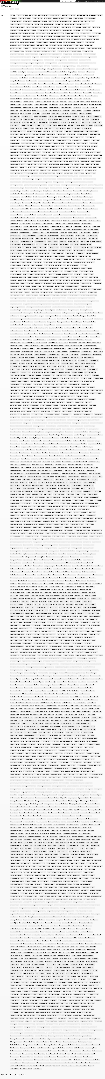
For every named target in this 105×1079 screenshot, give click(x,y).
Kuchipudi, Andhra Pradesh (95, 536)
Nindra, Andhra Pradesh (16, 696)
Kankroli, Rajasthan (30, 450)
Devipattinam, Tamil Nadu (65, 250)
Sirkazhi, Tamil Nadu (62, 914)
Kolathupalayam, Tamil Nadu (60, 506)
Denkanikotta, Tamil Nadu (28, 244)
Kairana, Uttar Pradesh (15, 423)
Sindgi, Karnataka (14, 911)
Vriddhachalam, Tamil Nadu (43, 1048)
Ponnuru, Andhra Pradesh (30, 780)
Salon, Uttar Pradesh (62, 851)
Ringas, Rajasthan (37, 839)
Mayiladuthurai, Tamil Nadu (17, 613)
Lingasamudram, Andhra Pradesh (73, 560)
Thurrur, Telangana (27, 979)
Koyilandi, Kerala (68, 530)
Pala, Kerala (84, 708)
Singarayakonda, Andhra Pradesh (83, 911)
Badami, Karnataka (32, 84)
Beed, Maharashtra (76, 122)
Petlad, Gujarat (96, 762)
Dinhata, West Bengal (15, 271)
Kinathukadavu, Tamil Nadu (17, 497)
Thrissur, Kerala (94, 976)
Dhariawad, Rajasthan (72, 256)
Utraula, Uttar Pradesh (52, 1015)
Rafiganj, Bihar (63, 798)
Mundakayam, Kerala (69, 640)
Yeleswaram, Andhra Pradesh (92, 1059)
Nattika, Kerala (26, 679)
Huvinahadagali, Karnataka (50, 372)
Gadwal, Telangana (73, 295)
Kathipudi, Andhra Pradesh (29, 470)
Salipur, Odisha (52, 851)
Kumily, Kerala (28, 542)
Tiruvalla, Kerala (33, 988)
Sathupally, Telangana (61, 869)
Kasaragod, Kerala (14, 467)
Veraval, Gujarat (14, 1036)
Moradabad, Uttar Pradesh (83, 625)
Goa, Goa (100, 313)
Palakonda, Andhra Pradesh (40, 711)
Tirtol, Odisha (25, 982)
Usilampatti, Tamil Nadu (69, 1012)
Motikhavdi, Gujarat (15, 631)
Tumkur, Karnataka (14, 997)
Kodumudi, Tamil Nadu (38, 503)
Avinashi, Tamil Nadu (31, 81)
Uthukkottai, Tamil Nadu (29, 1015)
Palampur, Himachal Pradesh (84, 711)
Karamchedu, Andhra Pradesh (56, 455)
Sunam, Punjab (61, 937)
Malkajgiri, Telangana (31, 586)
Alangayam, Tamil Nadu (30, 30)
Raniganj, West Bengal (94, 824)
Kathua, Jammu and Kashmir (44, 470)
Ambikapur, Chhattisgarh (69, 42)
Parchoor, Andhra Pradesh (65, 735)
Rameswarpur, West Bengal (54, 818)
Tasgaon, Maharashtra (87, 955)
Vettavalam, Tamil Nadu (41, 1036)
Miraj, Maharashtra (79, 619)
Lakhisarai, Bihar (62, 554)
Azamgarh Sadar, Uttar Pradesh (18, 84)
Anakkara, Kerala (61, 48)
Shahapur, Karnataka (85, 884)
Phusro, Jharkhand (81, 765)
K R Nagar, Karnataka (46, 536)
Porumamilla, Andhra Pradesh (39, 783)
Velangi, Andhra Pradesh (16, 1030)
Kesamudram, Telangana (83, 479)
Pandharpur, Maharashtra (16, 726)
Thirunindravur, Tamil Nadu (73, 970)
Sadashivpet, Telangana (72, 845)
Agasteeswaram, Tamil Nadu (40, 21)
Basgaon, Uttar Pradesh (16, 119)
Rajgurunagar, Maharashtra (94, 810)
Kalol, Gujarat (60, 432)
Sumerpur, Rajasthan (51, 937)
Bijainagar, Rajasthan (73, 152)
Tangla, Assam (70, 952)
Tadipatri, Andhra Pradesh (48, 946)
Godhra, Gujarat (14, 319)
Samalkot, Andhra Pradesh (16, 854)
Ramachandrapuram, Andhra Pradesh (52, 816)
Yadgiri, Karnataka (38, 1057)
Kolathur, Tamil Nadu (83, 506)
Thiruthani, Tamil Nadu (28, 973)
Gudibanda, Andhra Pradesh (41, 328)
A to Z (12, 9)
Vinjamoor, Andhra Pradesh (70, 1042)
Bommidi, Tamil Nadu (31, 164)
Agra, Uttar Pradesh (53, 21)
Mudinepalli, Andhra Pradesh (33, 634)
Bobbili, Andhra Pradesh (16, 161)
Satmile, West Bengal (90, 869)
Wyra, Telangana (14, 1057)
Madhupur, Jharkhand (49, 572)
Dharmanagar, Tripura (49, 259)
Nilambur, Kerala (39, 694)
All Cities (12, 15)
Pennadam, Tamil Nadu (16, 756)
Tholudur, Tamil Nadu (58, 976)
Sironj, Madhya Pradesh (84, 914)
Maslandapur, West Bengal (65, 607)
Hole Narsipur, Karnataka (68, 363)
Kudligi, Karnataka (26, 539)
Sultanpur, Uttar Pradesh (16, 937)
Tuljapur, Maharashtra (66, 994)
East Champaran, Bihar (76, 280)
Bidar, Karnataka (14, 152)
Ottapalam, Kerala (39, 705)
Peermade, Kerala (58, 753)
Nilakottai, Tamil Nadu (27, 694)
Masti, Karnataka (78, 607)
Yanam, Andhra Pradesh (76, 1057)
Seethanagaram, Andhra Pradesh (43, 878)
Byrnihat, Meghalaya (90, 173)
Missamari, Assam (28, 622)
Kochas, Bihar (36, 500)
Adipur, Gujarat (47, 18)
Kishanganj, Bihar (66, 497)
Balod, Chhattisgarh (53, 95)
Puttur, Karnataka (85, 795)
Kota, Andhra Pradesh (88, 518)
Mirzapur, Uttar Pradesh (16, 622)
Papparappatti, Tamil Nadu (30, 732)
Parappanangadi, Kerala (87, 732)
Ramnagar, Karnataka (42, 821)
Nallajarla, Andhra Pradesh (49, 661)
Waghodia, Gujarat (27, 1051)
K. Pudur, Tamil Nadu (38, 533)
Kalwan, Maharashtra (15, 435)
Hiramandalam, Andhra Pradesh (69, 360)
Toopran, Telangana (77, 991)
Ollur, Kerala (57, 702)
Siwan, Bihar (59, 920)
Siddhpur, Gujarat (14, 905)
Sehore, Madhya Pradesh (71, 878)
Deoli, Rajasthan (74, 244)
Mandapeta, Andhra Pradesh (17, 592)
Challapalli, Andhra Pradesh (29, 182)
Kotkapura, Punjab (89, 524)
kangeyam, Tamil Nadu (81, 444)
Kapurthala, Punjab (83, 453)
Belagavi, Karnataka (15, 125)
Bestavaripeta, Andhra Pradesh (18, 131)
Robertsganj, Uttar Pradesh (73, 839)
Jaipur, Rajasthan (91, 387)
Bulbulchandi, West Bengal (31, 170)
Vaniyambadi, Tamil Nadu (86, 1021)
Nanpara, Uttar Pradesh (42, 670)
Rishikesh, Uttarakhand (48, 839)
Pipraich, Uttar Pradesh (16, 771)
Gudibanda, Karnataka (27, 328)
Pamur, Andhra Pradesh (43, 720)
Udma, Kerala (98, 1000)
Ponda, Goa (43, 777)
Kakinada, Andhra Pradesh (64, 423)
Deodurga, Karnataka (41, 244)
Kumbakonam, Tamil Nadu (16, 542)
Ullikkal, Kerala (91, 1003)
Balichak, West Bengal (15, 95)
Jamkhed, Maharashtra (51, 396)
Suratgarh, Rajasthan (88, 940)
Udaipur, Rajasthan (14, 1000)
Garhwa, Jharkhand (46, 307)
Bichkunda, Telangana (80, 149)
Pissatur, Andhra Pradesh (58, 771)
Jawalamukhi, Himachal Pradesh (30, 405)
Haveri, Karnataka (41, 357)
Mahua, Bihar (13, 580)
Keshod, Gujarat (14, 482)
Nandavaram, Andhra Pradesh (68, 664)
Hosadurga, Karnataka (28, 366)
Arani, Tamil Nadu (39, 63)
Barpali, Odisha (64, 113)
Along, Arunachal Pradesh (28, 36)
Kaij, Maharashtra (81, 420)
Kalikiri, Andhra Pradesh (29, 429)
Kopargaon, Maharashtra (27, 515)
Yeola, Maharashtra (69, 1062)
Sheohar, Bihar (24, 893)
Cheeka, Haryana (40, 194)
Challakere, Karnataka (15, 182)
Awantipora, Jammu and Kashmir (46, 81)
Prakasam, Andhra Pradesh (76, 783)
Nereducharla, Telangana (77, 688)
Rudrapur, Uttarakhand (15, 845)
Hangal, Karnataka (45, 345)
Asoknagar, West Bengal (33, 72)
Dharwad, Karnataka (26, 262)
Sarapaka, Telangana (31, 866)
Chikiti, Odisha (25, 209)
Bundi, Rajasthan (56, 170)
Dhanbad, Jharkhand (70, 253)
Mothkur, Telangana (78, 628)
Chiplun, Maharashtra (85, 214)
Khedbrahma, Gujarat (15, 494)
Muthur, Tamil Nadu (68, 646)
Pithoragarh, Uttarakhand (28, 774)
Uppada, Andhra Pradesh (78, 1009)
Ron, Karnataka (38, 842)
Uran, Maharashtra (14, 1012)
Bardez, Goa (94, 107)
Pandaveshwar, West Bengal (52, 723)
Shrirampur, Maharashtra (66, 902)
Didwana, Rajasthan (42, 268)
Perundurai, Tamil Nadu (75, 762)
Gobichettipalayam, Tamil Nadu (53, 316)
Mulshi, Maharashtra (89, 637)
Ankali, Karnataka (44, 57)
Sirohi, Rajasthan (72, 914)
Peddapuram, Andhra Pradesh (45, 753)
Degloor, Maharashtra (73, 241)
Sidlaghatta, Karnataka (59, 905)
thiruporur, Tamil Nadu (15, 973)
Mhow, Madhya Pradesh (53, 619)
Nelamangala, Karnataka (73, 685)
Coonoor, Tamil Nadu (87, 223)
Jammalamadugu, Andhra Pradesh (66, 396)
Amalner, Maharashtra (93, 36)
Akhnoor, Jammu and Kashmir (17, 27)
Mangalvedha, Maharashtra (17, 598)
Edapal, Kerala (96, 280)
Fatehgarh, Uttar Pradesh (70, 289)
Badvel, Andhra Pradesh (16, 87)
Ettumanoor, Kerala (59, 286)
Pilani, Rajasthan (14, 768)
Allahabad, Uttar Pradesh (57, 33)
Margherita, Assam (47, 604)
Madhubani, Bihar (26, 572)
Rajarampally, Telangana (16, 810)
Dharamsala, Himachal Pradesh (30, 256)
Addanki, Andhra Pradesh (25, 18)
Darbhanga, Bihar (42, 235)
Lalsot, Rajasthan (74, 557)
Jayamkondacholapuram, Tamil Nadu (49, 405)
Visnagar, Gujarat (80, 1045)
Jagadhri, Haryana (27, 384)
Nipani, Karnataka (28, 696)
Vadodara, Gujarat (62, 1018)
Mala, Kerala (13, 583)
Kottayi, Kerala (77, 527)
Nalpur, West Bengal (78, 661)
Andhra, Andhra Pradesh (31, 54)
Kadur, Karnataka (50, 420)
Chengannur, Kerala (15, 197)
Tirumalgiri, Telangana (28, 985)
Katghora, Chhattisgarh (15, 470)
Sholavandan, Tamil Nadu (90, 899)
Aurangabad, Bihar (80, 78)
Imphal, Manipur (24, 378)
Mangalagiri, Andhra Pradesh (53, 595)
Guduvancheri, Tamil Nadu (43, 331)
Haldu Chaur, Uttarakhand (28, 342)
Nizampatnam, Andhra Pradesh (90, 696)
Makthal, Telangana (81, 580)
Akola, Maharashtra (55, 27)
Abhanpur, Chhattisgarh (22, 15)
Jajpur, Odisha (25, 390)
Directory (80, 1)
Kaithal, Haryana (27, 423)
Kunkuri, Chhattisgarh (39, 545)
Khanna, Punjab (40, 488)
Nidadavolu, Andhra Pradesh (87, 691)
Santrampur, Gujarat (25, 863)
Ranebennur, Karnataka (59, 824)
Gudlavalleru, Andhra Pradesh (85, 328)
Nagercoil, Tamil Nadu (68, 655)
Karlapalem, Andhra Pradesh (80, 461)
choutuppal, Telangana (25, 223)
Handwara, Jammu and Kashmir (31, 345)
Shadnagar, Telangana (49, 884)
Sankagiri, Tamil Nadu (37, 860)
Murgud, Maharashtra (77, 643)
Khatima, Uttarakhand (76, 491)
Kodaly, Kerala (98, 500)
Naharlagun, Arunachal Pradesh (95, 655)
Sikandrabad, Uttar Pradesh (73, 905)
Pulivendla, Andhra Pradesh (54, 789)
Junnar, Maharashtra (15, 417)
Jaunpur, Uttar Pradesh (15, 405)
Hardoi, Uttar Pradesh (72, 348)
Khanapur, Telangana (89, 485)
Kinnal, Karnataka (29, 497)
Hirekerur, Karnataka (83, 360)
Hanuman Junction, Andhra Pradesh (73, 345)
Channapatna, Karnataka (81, 188)
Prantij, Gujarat (88, 783)
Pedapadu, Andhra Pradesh (82, 750)
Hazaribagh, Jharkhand (52, 357)
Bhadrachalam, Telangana (92, 131)
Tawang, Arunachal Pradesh (31, 958)
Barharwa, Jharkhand (77, 110)
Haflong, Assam (62, 339)
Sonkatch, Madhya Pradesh (17, 929)
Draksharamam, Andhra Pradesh (35, 277)
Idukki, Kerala (95, 375)
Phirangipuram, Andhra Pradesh (68, 765)
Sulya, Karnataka (41, 937)
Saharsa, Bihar (51, 848)
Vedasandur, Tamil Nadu (57, 1027)
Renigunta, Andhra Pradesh (34, 836)
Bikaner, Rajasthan (14, 155)
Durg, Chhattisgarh (43, 280)
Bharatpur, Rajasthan (30, 137)
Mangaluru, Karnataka (90, 595)
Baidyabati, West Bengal (66, 90)
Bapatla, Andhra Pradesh (66, 104)
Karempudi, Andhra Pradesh (52, 458)
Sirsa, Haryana (13, 917)
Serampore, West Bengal (86, 881)
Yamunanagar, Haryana (62, 1057)
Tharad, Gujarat (39, 967)
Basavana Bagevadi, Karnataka (93, 116)
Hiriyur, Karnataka (94, 360)
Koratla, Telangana (90, 515)
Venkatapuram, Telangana (87, 1033)
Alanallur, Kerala (96, 27)
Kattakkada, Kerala (45, 473)
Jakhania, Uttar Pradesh (46, 390)
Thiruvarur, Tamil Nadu (87, 973)
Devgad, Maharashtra (28, 250)
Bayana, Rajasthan (43, 122)
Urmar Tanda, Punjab (57, 1012)
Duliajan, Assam (83, 277)
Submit (86, 1)
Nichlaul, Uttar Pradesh (72, 691)
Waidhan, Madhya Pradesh (50, 1051)
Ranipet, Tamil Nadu (27, 827)
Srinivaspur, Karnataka (45, 932)
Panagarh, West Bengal (69, 720)
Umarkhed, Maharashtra (52, 1006)
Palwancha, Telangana (96, 717)
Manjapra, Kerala (51, 598)
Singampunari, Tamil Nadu (53, 911)
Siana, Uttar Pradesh (79, 902)
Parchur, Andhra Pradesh (80, 735)
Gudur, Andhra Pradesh (30, 331)
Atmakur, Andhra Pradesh (16, 75)
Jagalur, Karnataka (37, 384)
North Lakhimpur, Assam (66, 699)
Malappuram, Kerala (37, 583)
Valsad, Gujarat (62, 1021)
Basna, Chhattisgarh (53, 119)
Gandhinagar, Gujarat (54, 301)
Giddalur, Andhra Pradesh (68, 313)
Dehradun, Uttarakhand (96, 241)
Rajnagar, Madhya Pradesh (25, 813)
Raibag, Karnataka (39, 801)
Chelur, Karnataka (61, 194)
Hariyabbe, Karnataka (75, 351)
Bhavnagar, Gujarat (15, 140)
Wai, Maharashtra (38, 1051)
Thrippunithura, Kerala (83, 976)
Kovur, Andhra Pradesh (41, 530)
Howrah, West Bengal (37, 369)
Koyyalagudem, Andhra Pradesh (82, 530)
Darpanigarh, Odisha (80, 235)
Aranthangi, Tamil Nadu (51, 63)
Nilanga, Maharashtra (49, 694)
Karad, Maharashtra (95, 453)
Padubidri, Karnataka (29, 708)
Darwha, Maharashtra (15, 238)
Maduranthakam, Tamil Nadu (44, 574)
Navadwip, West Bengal (60, 679)
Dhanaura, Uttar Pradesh (57, 253)
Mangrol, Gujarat (42, 598)
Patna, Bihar (74, 744)
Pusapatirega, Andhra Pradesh (49, 795)
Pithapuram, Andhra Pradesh (88, 771)
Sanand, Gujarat (14, 857)
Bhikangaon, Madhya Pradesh (63, 140)
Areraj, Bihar (93, 63)
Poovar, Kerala (68, 780)
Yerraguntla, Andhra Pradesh (53, 1065)
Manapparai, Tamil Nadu (57, 589)
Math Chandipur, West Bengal (17, 610)
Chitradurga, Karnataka (91, 217)
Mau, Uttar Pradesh (63, 610)
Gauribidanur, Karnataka (78, 307)
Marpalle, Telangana (30, 607)
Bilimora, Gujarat (98, 155)
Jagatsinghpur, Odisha (61, 384)
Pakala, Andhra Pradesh (53, 708)
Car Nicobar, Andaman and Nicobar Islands (41, 176)
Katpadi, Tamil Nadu (91, 470)
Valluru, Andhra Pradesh (51, 1021)
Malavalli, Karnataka (48, 583)
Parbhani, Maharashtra (52, 735)
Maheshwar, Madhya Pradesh (66, 577)
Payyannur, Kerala (55, 747)
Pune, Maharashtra (14, 792)
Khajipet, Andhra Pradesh (75, 482)
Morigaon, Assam (37, 628)
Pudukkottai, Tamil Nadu (86, 786)
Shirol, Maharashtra (15, 899)
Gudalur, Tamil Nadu (87, 325)
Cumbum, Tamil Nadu (43, 226)
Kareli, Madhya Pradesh (37, 458)
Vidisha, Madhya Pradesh (85, 1036)
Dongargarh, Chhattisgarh (54, 274)
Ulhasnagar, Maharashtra (80, 1003)
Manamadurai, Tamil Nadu (31, 589)
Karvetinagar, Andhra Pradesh (75, 464)
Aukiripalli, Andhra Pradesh (36, 78)
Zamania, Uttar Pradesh (80, 1065)
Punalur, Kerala (98, 789)
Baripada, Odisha (14, 113)
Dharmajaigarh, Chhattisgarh (17, 259)
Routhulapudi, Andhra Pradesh (77, 842)
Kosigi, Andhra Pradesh (75, 518)
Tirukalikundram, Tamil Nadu (80, 982)
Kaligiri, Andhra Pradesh (16, 429)
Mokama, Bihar (37, 625)
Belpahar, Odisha (62, 125)
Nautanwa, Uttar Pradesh (47, 679)
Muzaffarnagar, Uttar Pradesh (94, 646)
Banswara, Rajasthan (28, 104)
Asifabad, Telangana (93, 69)
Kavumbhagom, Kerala (60, 476)
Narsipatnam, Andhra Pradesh (34, 676)
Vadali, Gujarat (29, 1018)
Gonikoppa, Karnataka (27, 322)
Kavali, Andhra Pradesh (94, 473)
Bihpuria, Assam (56, 152)
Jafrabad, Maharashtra (15, 384)
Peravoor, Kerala (38, 759)
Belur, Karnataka (98, 125)
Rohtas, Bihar (13, 842)
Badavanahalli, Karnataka (44, 84)
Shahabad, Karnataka (61, 884)
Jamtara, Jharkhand (53, 399)
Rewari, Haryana (27, 839)
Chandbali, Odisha (28, 185)
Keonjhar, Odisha (59, 479)
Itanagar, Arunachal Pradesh (48, 381)
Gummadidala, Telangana (16, 333)
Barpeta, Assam (73, 113)
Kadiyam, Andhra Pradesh (16, 420)
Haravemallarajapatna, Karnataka (44, 348)
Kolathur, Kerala (73, 506)
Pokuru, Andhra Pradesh (82, 774)
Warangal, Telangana (15, 1054)
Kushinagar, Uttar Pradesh (41, 551)
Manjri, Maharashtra (71, 598)
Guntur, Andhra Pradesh (84, 333)
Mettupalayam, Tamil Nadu (28, 619)
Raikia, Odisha (93, 801)
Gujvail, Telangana (56, 331)
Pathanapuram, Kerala (92, 741)
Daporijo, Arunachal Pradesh (29, 235)
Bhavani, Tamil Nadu (90, 137)
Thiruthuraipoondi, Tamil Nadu (43, 973)
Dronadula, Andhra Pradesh (51, 277)
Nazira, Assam (82, 682)
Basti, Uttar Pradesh (64, 119)
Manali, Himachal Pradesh (16, 589)
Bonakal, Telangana (42, 164)
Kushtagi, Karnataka (54, 551)
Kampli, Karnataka (78, 438)
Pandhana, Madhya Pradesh (67, 723)
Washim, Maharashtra (65, 1054)
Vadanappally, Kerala (51, 1018)
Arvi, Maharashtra (29, 69)
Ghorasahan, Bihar (28, 313)
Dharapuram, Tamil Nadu (46, 256)
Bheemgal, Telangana (49, 140)
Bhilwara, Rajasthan (15, 143)
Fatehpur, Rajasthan (96, 289)
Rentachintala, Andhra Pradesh (50, 836)
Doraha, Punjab (77, 274)
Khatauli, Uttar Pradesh (52, 491)
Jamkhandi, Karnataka (39, 396)
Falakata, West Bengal (15, 289)
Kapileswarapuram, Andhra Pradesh (69, 453)
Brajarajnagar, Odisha (42, 167)
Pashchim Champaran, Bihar (17, 741)
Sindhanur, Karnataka (26, 911)
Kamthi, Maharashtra (24, 441)
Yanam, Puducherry (88, 1057)
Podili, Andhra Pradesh (56, 774)
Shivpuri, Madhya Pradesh (75, 899)
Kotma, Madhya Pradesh (16, 527)
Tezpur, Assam (48, 961)
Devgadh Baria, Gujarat (41, 250)
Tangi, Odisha (61, 952)
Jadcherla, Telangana (89, 381)
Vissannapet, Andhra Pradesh (93, 1045)
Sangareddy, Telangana (64, 857)
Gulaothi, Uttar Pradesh (68, 331)
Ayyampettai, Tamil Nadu (75, 81)
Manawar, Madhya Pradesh (71, 589)
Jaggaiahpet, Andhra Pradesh (17, 387)
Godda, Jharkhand (91, 316)
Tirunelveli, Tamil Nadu (41, 985)
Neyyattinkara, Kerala (40, 691)
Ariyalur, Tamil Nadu (15, 66)
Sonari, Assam (54, 926)
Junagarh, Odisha (98, 414)
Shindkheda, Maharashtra (83, 896)
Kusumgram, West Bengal (82, 551)
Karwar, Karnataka (88, 464)
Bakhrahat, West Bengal (37, 92)
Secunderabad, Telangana (88, 875)
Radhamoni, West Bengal (27, 798)
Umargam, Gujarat (40, 1006)
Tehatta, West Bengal (45, 958)
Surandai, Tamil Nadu (68, 940)
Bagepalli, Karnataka (61, 87)
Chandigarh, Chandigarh (40, 185)
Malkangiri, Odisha (42, 586)
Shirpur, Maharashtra (27, 899)
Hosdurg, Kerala (62, 366)
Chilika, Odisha (78, 209)
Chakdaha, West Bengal (28, 179)
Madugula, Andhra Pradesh (17, 574)
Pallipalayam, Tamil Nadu (41, 717)
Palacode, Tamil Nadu (94, 708)
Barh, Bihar (44, 110)
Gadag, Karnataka (92, 292)
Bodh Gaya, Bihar (48, 161)
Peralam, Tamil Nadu (95, 756)
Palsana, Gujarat (65, 717)
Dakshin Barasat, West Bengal (79, 229)
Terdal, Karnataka (39, 961)
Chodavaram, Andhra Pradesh (79, 220)
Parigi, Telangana (14, 738)
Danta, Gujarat (95, 232)
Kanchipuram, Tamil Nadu (79, 441)
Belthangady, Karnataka (74, 125)
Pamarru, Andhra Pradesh (16, 720)
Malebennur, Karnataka (72, 583)
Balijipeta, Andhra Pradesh (29, 95)
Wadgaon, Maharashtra (16, 1051)
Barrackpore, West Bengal (85, 113)
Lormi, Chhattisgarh (88, 563)
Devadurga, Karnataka (53, 247)
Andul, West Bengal (56, 54)
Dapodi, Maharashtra (15, 235)
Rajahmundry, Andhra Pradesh (17, 807)
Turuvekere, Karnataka (77, 997)
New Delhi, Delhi (89, 688)
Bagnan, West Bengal (15, 90)
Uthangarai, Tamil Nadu (16, 1015)
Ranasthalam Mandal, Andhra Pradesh (32, 824)
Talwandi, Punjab (91, 949)
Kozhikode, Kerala (14, 533)
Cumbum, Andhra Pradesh (57, 226)
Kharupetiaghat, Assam (39, 491)
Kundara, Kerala (87, 542)
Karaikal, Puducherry (15, 455)
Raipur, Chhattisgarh (23, 804)
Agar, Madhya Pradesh (15, 21)
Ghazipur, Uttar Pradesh (16, 313)
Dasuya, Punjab (60, 238)
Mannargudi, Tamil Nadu (83, 598)
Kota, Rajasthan (98, 518)
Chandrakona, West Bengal (16, 188)
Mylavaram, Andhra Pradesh (42, 649)
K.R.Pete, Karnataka (71, 536)
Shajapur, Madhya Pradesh (88, 887)
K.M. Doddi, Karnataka (25, 500)
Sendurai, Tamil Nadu (30, 881)
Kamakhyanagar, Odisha (67, 435)
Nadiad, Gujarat (14, 652)
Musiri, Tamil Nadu (29, 646)
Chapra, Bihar (25, 191)
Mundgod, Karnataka (81, 640)
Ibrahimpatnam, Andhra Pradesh (18, 375)
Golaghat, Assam (61, 319)
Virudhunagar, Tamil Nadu (50, 1045)
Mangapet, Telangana (30, 598)
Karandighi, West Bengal (71, 455)
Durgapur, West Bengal (55, 280)
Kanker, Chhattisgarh (87, 447)
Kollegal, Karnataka (59, 509)
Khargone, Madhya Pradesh (88, 488)
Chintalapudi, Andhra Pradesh (45, 214)
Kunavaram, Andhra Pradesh (50, 542)
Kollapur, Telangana (48, 509)
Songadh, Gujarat (77, 926)
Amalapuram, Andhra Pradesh (78, 36)
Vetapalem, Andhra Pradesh (26, 1036)
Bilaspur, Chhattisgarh (78, 155)
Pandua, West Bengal (55, 726)
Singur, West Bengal (30, 914)
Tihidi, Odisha (37, 979)
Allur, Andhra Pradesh (85, 33)
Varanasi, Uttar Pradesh (51, 1024)
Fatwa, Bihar (27, 292)
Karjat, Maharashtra (56, 461)
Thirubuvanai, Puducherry (16, 970)
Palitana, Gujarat (91, 714)
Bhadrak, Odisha (14, 134)
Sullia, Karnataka (82, 935)
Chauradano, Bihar (77, 191)
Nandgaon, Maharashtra (94, 664)
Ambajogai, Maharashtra (93, 39)
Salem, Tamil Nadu (15, 851)
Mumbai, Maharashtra (39, 640)
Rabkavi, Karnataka (15, 798)
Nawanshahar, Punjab (51, 682)
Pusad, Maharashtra (35, 795)
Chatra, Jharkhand (67, 191)
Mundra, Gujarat (91, 640)
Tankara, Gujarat (94, 952)
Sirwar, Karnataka (68, 917)
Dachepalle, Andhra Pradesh (31, 229)
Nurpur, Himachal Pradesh (91, 699)
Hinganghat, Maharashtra (42, 360)
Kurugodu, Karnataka (77, 548)
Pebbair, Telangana (88, 747)
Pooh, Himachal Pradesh (44, 780)
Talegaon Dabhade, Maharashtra (88, 946)
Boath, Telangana (97, 158)
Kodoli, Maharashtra (27, 503)
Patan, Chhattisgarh (45, 741)
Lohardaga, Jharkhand (15, 563)
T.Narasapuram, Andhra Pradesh (30, 991)
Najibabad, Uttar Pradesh (55, 658)
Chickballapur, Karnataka (60, 206)
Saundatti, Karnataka (88, 872)
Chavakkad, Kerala (14, 194)
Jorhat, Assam (26, 414)
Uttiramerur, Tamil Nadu (65, 1015)
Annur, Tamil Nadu (14, 60)
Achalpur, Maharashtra (55, 15)
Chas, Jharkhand (57, 191)
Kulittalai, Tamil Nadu (69, 539)
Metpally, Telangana (15, 619)
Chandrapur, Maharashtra (31, 188)
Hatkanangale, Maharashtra (17, 357)
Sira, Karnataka (51, 914)
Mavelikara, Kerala (85, 610)
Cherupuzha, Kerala (64, 200)
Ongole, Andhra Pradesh (79, 702)
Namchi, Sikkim (26, 664)
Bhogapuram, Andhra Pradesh (17, 146)
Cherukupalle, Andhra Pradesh (50, 200)
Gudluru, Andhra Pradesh (16, 331)
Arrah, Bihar (47, 66)
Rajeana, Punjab (57, 810)
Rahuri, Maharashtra (29, 801)
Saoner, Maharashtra (51, 863)
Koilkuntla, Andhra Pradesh (91, 503)
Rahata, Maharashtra (95, 798)
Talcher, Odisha (74, 946)
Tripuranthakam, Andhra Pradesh (28, 994)
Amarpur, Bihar (40, 39)
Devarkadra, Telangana (16, 250)
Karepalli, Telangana (65, 458)
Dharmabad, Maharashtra (85, 256)
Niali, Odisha (63, 691)
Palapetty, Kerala (24, 714)
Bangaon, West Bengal (15, 101)
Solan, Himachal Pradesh (25, 923)
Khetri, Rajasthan (26, 494)
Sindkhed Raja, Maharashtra (39, 911)
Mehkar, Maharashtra (31, 616)
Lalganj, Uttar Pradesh (30, 557)
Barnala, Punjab (55, 113)
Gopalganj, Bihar (51, 322)
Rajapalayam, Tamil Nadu (92, 807)
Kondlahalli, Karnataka (45, 512)
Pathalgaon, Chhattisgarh (66, 741)
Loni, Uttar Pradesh (77, 563)
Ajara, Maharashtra (48, 24)
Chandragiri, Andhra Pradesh (95, 185)
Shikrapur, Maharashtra (44, 896)
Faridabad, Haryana (37, 289)
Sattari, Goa (26, 872)
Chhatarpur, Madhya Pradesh (59, 203)
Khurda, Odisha (70, 494)
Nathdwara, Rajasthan (15, 679)
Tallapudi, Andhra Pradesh (39, 949)
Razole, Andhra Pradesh (85, 833)
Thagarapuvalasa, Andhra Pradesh (76, 961)
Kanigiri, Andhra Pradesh (27, 447)
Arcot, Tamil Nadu (84, 63)
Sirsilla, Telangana (32, 917)
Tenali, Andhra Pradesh (16, 961)
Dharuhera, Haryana (15, 262)
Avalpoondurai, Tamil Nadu (92, 78)
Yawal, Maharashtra (28, 1059)
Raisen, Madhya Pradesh (61, 804)
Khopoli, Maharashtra (37, 494)
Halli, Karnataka (73, 342)
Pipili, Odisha (87, 768)
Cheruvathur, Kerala (76, 200)
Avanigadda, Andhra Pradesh (17, 81)
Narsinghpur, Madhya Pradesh (17, 676)
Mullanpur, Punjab (78, 637)
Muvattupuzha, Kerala (80, 646)
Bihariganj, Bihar (37, 152)
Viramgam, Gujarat (27, 1045)
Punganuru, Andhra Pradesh (28, 792)
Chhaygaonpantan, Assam (96, 203)
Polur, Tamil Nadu (26, 777)
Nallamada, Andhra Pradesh (64, 661)
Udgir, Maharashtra (62, 1000)
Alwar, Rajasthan (48, 36)
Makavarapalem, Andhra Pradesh (56, 580)
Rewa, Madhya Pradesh (16, 839)
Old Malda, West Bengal (47, 702)
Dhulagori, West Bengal (36, 265)
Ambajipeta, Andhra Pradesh (78, 39)
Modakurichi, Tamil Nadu (40, 622)
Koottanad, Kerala (14, 515)
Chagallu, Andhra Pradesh (85, 176)
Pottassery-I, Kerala (64, 783)
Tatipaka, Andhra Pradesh (16, 958)
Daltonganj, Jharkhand (93, 229)
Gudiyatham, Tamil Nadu (70, 328)
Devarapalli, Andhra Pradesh (94, 247)
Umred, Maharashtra (65, 1006)
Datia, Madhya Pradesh (71, 238)
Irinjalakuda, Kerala (98, 378)
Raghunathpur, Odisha (83, 798)
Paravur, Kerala (41, 735)
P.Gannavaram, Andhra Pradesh (18, 765)
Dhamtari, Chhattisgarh (44, 253)
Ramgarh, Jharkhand (82, 818)
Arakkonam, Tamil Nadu (61, 60)
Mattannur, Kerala (43, 610)
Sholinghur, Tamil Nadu (16, 902)
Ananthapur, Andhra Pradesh (49, 51)
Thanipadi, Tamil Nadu (15, 967)
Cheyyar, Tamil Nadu (27, 203)
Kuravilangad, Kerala (38, 548)
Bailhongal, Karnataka (15, 92)
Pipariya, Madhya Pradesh (76, 768)
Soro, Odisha (38, 929)
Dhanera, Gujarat (81, 253)
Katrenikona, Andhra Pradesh (32, 473)
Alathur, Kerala (76, 30)
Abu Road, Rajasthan (43, 15)
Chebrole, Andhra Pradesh (27, 194)
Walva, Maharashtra (63, 1051)
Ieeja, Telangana (14, 378)
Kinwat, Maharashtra (40, 497)
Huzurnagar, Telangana (77, 372)
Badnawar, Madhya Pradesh (82, 84)
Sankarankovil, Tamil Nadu (50, 860)
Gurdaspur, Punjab (29, 336)
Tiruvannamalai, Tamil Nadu (58, 988)
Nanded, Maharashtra (82, 664)
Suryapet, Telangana (51, 943)
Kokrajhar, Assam (23, 506)
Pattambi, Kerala (82, 744)
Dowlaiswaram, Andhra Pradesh (18, 277)
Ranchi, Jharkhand (48, 824)
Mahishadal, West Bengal (81, 577)
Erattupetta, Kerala (97, 283)
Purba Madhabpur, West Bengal (81, 792)
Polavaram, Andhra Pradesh (96, 774)
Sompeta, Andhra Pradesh (85, 923)
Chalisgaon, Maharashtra (89, 179)
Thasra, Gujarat (48, 967)
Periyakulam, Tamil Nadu (16, 762)
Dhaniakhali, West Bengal (92, 253)
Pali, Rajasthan (59, 714)
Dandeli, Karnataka (72, 232)
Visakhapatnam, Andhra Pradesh (66, 1045)
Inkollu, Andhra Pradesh (86, 378)
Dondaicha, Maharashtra (41, 274)
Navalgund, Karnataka (73, 679)
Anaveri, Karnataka (76, 51)
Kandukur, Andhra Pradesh (40, 444)
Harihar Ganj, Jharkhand (27, 351)
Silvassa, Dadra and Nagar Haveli (68, 908)
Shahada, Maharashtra (73, 884)
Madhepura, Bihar (96, 569)
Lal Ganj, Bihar (41, 557)
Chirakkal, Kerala (31, 217)
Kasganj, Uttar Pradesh (38, 467)
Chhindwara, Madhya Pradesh (32, 206)
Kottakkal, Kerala (48, 527)
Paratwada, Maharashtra (30, 735)
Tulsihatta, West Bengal (92, 994)
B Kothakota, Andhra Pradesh (84, 158)
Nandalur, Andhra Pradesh (52, 664)
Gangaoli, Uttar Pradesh (93, 301)
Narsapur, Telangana (91, 673)
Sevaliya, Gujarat (29, 884)
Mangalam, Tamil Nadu (67, 595)
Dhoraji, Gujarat (90, 262)
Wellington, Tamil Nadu (77, 1054)
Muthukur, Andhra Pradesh (55, 646)
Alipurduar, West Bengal (29, 33)
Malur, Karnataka (90, 586)
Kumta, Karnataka (37, 542)
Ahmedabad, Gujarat (78, 21)
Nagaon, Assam (37, 652)
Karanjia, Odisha (94, 455)
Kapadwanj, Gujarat (53, 453)
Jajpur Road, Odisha (35, 390)
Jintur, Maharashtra (45, 411)
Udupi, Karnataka (43, 1003)
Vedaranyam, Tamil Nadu (43, 1027)
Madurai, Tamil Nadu (30, 574)
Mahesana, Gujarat (53, 577)
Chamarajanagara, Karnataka (45, 182)
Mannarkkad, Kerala (15, 601)
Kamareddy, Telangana (34, 438)
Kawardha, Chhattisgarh (73, 476)
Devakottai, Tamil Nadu (66, 247)
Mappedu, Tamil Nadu (75, 601)
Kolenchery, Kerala (94, 506)
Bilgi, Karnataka (88, 155)
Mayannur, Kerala (96, 610)
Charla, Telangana (47, 191)
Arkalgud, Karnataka (27, 66)
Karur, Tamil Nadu (49, 464)
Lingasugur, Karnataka (88, 560)
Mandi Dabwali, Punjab (45, 592)
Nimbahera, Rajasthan (72, 694)
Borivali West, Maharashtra (92, 164)
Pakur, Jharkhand (75, 708)
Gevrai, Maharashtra (27, 310)
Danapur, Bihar (63, 232)
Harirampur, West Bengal (62, 351)
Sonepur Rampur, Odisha (65, 926)
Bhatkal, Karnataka (63, 137)
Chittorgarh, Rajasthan (56, 220)
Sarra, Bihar (87, 866)
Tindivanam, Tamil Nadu (71, 979)
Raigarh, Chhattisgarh (73, 801)
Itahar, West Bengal (35, 381)
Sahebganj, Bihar (61, 848)
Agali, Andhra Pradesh (90, 18)
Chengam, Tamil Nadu (86, 194)
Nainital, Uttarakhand (42, 658)
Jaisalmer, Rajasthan (15, 390)
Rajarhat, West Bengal (29, 810)
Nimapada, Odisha (60, 694)
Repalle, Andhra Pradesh (78, 836)
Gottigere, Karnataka (38, 325)
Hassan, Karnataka (74, 354)
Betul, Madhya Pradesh (57, 131)
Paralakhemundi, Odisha (44, 732)
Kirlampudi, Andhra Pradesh (53, 497)
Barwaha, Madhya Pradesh (40, 116)
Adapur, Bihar (13, 18)
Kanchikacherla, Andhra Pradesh (63, 441)
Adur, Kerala (69, 18)
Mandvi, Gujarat (14, 595)
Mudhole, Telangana (85, 631)
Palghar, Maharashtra (49, 714)
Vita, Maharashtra (14, 1048)
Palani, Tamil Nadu (96, 711)
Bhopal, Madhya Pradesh (58, 146)
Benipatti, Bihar (39, 128)
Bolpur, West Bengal (96, 161)
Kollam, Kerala (38, 509)
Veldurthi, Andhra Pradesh (43, 1030)
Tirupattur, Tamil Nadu (68, 985)
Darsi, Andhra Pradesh (92, 235)
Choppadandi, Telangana (94, 220)
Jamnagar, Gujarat (30, 399)
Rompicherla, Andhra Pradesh (25, 842)
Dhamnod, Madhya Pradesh (17, 253)
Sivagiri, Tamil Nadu (28, 920)
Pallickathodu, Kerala (28, 717)
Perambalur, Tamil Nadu (16, 759)
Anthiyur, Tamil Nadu (26, 60)
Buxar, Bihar (59, 173)
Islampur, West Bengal (23, 381)
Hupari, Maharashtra (25, 372)
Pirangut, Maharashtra (28, 771)
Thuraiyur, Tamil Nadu (15, 979)
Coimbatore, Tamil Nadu (48, 223)
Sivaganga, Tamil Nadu (16, 920)
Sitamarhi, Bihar (77, 917)
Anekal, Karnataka (67, 54)
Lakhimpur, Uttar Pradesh (41, 554)
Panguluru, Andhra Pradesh (88, 726)
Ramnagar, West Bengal (54, 821)
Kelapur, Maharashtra (37, 479)
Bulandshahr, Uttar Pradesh (17, 170)
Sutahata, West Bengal (62, 943)
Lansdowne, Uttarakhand (86, 557)
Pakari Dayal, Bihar (65, 708)
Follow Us (93, 1)
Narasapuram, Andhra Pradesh (74, 670)
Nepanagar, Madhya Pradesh (41, 688)
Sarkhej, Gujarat (66, 866)
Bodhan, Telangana (37, 161)
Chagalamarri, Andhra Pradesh (70, 176)
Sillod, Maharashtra (44, 908)
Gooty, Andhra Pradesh (40, 322)
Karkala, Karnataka (66, 461)
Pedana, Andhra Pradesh (50, 750)
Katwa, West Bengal (82, 473)
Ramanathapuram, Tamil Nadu (84, 816)
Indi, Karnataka (45, 378)
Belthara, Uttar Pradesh (87, 125)
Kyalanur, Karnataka (28, 554)
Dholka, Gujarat (57, 262)
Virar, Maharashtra (38, 1045)
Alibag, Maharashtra (87, 30)
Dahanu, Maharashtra (56, 229)
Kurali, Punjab (28, 548)
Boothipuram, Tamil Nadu (66, 164)
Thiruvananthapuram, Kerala (73, 973)
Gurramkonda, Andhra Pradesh (53, 336)
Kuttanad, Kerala (94, 551)
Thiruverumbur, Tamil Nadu (17, 976)
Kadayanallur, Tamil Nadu (50, 417)
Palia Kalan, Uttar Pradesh (70, 714)
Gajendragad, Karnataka (16, 298)
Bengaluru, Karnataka (28, 128)
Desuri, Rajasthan (27, 247)
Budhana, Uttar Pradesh (86, 167)
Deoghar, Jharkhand (53, 244)
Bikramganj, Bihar (25, 155)
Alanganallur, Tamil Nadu (16, 30)
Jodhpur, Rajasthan (56, 411)
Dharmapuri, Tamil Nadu (62, 259)
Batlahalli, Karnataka (15, 122)
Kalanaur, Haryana (51, 426)
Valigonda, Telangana (38, 1021)
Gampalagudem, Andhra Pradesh (86, 298)
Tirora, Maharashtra (15, 982)
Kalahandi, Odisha (14, 426)
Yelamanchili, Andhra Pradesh (41, 1059)
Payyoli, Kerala (64, 747)
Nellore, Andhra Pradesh (16, 688)
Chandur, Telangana (44, 188)
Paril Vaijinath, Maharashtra (35, 738)
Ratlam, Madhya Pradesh (16, 830)
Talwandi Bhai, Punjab (15, 952)
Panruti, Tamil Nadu (46, 729)
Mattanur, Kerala (53, 610)
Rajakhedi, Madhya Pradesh (33, 807)
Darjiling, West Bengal (53, 235)
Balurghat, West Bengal (16, 98)
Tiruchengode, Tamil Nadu (50, 982)
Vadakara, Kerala (77, 1015)
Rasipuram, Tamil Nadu (74, 827)
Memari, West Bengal (72, 616)
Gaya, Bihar (88, 307)
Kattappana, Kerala (55, 473)
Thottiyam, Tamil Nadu (70, 976)
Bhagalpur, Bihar (51, 134)
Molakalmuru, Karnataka (57, 625)
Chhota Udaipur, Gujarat (47, 206)
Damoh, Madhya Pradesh (52, 232)
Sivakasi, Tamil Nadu (40, 920)
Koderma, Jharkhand (15, 503)
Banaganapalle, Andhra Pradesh (64, 98)
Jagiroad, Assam (46, 387)
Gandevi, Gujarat (31, 301)
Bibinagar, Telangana (68, 149)
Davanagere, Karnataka (40, 241)
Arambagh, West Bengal (16, 63)
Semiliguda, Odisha (95, 878)
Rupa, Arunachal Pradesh (40, 845)
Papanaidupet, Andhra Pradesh (87, 729)
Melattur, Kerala (51, 616)
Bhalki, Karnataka (71, 134)
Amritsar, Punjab (88, 45)
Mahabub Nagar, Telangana (84, 574)
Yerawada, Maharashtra (81, 1062)
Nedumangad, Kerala (92, 682)
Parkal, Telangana (58, 738)
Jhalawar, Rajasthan (66, 408)
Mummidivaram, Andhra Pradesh (54, 640)
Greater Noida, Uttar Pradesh (64, 325)
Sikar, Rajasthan (85, 905)
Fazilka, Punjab (35, 292)
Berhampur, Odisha (86, 128)
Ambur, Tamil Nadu (89, 42)
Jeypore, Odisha (26, 408)
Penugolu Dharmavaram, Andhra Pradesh (47, 756)
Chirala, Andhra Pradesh (42, 217)
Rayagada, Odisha (44, 833)
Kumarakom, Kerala (94, 539)
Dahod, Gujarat (66, 229)
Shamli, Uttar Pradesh (15, 890)
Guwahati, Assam (27, 339)
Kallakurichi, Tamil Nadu (92, 429)
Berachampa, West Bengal (59, 128)
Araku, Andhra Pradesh (85, 60)
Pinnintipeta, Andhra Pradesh (61, 768)
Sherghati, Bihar (62, 893)
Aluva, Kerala (39, 36)
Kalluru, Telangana (39, 432)
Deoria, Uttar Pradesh (15, 247)
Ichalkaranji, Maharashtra (48, 375)
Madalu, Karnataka (30, 569)
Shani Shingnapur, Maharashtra (30, 890)
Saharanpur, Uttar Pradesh (40, 848)
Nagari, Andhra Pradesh (77, 652)
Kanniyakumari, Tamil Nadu (95, 450)
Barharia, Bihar (66, 110)
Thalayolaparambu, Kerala (37, 964)
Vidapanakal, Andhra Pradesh (55, 1036)
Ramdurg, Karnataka (41, 818)
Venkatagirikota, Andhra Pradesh (72, 1033)
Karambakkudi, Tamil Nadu (40, 455)
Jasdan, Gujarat (69, 402)
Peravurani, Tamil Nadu (49, 759)
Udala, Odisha (24, 1000)
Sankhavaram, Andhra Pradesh (93, 860)
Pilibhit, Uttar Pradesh (37, 768)
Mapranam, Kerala (87, 601)
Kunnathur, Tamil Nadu (88, 545)
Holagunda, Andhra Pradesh (41, 363)
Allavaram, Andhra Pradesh (72, 33)
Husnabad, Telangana (37, 372)
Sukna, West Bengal (71, 935)
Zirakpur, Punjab (14, 1068)
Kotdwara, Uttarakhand (48, 521)
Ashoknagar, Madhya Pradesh (54, 69)
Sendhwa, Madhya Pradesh (17, 881)
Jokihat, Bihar (88, 411)
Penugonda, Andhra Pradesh (66, 756)
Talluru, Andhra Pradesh (68, 949)
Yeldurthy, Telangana (78, 1059)
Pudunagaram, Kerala (15, 789)
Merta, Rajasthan (83, 616)
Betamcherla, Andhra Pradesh (34, 131)
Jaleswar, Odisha (36, 393)
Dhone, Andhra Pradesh (79, 262)
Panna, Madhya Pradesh (33, 729)
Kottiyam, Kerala (87, 527)
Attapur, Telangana (52, 75)
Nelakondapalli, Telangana (58, 685)
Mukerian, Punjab (61, 634)
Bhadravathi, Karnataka (25, 134)
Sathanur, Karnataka (49, 869)
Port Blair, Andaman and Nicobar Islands (20, 783)
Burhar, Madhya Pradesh (32, 173)
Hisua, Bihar (22, 363)
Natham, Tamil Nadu (95, 676)
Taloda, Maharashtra (80, 949)
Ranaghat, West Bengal (16, 824)
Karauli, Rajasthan (25, 458)
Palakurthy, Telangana (54, 711)
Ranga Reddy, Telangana (73, 824)
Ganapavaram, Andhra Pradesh (18, 301)
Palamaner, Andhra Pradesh (68, 711)
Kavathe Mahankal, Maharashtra (18, 476)
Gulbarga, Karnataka (80, 331)
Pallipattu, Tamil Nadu (54, 717)
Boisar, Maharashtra (74, 161)
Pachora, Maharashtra (51, 705)
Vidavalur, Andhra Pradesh (70, 1036)
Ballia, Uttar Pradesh (42, 95)
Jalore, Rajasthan (84, 393)
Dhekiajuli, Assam (37, 262)
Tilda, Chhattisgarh (46, 979)
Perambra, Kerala (28, 759)
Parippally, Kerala (47, 738)
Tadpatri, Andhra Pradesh (62, 946)
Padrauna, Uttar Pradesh (16, 708)
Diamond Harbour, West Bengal (18, 268)
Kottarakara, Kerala (57, 527)
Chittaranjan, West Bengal (16, 220)
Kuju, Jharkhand (45, 539)
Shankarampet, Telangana (45, 890)
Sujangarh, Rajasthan (35, 935)
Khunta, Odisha (47, 494)
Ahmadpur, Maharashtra (65, 21)
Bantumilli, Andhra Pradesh (40, 104)
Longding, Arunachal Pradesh (64, 563)
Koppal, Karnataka (48, 515)
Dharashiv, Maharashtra (59, 256)
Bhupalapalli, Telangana (16, 149)
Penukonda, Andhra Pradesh (81, 756)
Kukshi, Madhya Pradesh (56, 539)
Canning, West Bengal (24, 176)
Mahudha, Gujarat (22, 580)
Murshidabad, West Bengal (16, 646)
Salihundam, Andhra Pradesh (40, 851)
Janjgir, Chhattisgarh (15, 402)
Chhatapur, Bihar (46, 203)
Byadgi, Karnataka (68, 173)
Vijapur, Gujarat (26, 1039)
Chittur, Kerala (66, 220)
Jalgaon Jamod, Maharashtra (61, 393)
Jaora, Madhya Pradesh (49, 402)
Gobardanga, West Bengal (26, 316)
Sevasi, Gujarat (38, 884)
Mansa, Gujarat (34, 601)
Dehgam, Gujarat (85, 241)
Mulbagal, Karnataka (56, 637)
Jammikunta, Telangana (82, 396)
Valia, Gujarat (28, 1021)
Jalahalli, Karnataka (58, 390)
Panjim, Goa (23, 729)
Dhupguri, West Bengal (72, 265)
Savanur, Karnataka (28, 875)
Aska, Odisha (13, 72)
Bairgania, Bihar (26, 92)
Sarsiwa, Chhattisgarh (97, 866)
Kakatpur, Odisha (52, 423)
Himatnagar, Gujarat (89, 357)
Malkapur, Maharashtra (54, 586)
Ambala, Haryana (14, 42)
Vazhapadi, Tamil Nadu (30, 1027)
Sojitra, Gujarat (14, 923)
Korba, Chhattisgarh (15, 518)
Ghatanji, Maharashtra (73, 310)
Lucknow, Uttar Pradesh (16, 566)
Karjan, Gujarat (46, 461)
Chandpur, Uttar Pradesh (81, 185)
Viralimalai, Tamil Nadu (16, 1045)
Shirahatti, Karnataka (96, 896)
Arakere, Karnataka (48, 60)
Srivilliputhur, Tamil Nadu (87, 932)
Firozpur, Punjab (72, 292)
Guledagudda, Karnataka (93, 331)
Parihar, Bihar (24, 738)
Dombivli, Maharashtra (15, 274)
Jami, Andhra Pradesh (15, 396)
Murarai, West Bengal (53, 643)
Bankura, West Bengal (73, 101)
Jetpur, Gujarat (92, 405)
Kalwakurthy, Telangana (95, 432)
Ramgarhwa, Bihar (92, 818)
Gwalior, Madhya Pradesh (39, 339)
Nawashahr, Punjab (62, 682)
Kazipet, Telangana (97, 476)
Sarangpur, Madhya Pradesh (17, 866)
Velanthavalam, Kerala (29, 1030)
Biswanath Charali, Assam (69, 158)
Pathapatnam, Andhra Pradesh (28, 744)
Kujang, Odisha (35, 539)
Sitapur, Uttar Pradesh (88, 917)
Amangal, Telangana (15, 39)
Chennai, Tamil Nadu (27, 197)
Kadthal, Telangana (39, 420)
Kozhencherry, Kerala (97, 530)
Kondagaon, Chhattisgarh (32, 512)
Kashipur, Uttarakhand (50, 467)
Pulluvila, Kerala (80, 789)
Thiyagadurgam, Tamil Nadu (32, 976)
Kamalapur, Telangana (80, 435)
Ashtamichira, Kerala (81, 69)
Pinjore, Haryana (48, 768)
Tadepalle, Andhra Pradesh (76, 943)
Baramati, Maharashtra (15, 107)
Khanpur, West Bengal (51, 488)
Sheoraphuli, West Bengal (50, 893)
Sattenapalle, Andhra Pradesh (38, 872)
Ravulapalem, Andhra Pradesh (78, 830)
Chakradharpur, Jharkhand (49, 179)
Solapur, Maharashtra (38, 923)
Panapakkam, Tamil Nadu (90, 720)
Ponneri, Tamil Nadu (93, 777)
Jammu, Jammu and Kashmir (17, 399)
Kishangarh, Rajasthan (77, 497)
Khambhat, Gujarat (26, 485)
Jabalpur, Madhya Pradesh (76, 381)
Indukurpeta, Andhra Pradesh (71, 378)
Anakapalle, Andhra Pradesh (39, 48)
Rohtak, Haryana (96, 839)
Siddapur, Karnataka (90, 902)
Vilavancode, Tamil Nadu (43, 1042)
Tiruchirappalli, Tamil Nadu (65, 982)
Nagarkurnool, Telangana (91, 652)
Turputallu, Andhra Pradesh (64, 997)
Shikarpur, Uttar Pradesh (16, 896)
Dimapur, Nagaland (64, 268)
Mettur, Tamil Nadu (41, 619)
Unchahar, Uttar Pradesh (16, 1009)
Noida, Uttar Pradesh (15, 699)
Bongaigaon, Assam (54, 164)
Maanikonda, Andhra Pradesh (63, 566)
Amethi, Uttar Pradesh (15, 45)
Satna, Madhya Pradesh (16, 872)
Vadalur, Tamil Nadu (39, 1018)
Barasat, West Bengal (54, 107)
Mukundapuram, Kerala (25, 637)
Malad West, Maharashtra (24, 583)
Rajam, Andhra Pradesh (47, 807)
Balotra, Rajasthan (79, 95)
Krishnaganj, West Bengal (83, 533)
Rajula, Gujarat (96, 813)
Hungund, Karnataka (92, 369)
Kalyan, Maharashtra (27, 435)
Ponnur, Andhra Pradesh (16, 780)
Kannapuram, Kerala (53, 450)
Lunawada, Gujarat (37, 566)
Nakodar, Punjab (92, 658)
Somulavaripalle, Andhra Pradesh (18, 926)
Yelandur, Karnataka (55, 1059)
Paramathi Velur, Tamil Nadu (72, 732)
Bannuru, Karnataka (85, 101)
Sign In (98, 1)
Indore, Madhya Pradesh (57, 378)
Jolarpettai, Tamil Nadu (16, 414)
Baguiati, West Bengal (27, 90)
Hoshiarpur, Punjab (89, 366)
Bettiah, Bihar (46, 131)
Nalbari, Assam (25, 661)
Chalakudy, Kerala (77, 179)
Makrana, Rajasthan (70, 580)
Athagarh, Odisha (72, 72)
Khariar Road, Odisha (15, 491)
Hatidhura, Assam (97, 354)
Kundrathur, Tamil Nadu (16, 545)
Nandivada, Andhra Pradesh (62, 667)
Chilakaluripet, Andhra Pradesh (65, 209)
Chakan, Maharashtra (15, 179)
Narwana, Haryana (47, 676)
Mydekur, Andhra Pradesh (27, 649)
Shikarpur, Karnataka (93, 893)
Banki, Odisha (63, 101)
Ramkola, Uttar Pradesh (16, 821)
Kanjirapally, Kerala (64, 447)
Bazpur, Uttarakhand (54, 122)
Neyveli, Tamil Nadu (28, 691)
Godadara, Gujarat (66, 316)
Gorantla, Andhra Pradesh (16, 325)
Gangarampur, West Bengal (41, 304)
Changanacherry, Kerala (56, 188)
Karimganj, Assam (14, 461)
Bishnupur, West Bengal (56, 158)
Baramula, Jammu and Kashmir (30, 107)
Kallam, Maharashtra (15, 432)
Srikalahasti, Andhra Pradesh (83, 929)
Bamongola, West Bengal (49, 98)
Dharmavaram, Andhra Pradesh (76, 259)
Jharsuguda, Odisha (15, 411)
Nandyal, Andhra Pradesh (16, 670)
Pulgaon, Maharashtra (40, 789)
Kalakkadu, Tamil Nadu (26, 426)
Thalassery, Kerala (25, 964)
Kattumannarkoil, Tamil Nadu (69, 473)
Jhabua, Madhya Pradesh (38, 408)
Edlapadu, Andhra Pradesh (27, 283)
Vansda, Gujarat (98, 1021)
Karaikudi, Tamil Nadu (27, 455)
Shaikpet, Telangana (75, 887)
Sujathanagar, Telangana (47, 935)
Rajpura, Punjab (75, 813)
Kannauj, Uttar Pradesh (81, 450)
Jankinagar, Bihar (26, 402)
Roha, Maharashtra (85, 839)
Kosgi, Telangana (64, 518)
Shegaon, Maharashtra (95, 890)
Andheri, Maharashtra (88, 51)
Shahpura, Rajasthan (63, 887)
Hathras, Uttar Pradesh (85, 354)
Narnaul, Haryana (53, 673)
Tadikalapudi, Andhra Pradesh (17, 946)
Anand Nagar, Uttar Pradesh (17, 51)
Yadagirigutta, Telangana (26, 1057)
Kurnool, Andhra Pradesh (51, 548)
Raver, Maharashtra (64, 830)
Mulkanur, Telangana (67, 637)
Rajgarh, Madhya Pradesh (80, 810)
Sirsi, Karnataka (22, 917)
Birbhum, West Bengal (23, 158)
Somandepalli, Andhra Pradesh (70, 923)
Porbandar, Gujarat (78, 780)
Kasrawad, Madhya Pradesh (91, 467)
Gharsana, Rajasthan (50, 310)
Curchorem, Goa (77, 226)
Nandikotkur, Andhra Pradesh (47, 667)
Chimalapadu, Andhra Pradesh (17, 211)
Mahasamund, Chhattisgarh (40, 577)
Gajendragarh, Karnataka (30, 298)
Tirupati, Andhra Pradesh (55, 985)
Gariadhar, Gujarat (57, 307)
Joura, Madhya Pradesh (37, 414)
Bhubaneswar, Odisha (71, 146)
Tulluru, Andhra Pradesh (79, 994)
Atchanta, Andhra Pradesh (60, 72)
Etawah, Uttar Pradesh (48, 286)
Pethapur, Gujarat (87, 762)
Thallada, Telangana (51, 964)
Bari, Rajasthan (96, 110)
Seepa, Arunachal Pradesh (27, 878)
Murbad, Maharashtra (65, 643)
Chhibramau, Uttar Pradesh (16, 206)
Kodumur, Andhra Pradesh (52, 503)
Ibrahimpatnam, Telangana (34, 375)
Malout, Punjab (81, 586)
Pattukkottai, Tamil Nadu (94, 744)
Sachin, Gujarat (61, 845)
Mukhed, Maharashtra (72, 634)
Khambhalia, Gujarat (15, 485)
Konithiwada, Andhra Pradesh (80, 512)
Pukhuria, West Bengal (28, 789)
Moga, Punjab (60, 622)
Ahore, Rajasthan (29, 24)
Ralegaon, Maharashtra (16, 816)
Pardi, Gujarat (91, 735)
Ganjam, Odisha (87, 304)
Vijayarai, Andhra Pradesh (66, 1039)
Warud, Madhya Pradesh (52, 1054)
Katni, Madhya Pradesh (78, 470)
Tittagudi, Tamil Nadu (15, 991)
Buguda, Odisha (97, 167)
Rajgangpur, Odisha (67, 810)
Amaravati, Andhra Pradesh (28, 39)
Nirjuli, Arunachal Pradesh (51, 696)
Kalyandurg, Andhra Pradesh (41, 435)
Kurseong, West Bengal (64, 548)
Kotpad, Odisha (27, 527)
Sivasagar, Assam (51, 920)
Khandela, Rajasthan (15, 488)
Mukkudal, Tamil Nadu (94, 634)
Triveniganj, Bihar (42, 994)
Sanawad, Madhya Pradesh (26, 857)
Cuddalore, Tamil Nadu (16, 226)
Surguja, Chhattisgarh (28, 943)
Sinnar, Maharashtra (41, 914)
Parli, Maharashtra (68, 738)
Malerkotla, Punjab (97, 583)
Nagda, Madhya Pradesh (55, 655)
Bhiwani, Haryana (93, 143)
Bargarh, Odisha (36, 110)
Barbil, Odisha (85, 107)
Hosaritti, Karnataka (51, 366)
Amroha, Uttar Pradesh (15, 48)
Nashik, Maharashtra (58, 676)
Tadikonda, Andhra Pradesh (33, 946)
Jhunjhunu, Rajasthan (26, 411)
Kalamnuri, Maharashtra (39, 426)
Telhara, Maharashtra (93, 958)
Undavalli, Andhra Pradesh (30, 1009)
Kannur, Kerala (13, 453)
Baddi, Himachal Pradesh (58, 84)
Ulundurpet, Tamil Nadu (29, 1006)
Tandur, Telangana (52, 952)
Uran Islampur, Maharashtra (27, 1012)
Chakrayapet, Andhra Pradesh (64, 179)
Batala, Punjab (85, 119)
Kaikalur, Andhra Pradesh (93, 420)
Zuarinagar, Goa (37, 1068)
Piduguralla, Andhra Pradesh (95, 765)
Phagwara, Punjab (31, 765)
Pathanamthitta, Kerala (79, 741)
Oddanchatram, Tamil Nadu (32, 702)
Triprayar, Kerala (14, 994)
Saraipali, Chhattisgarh (63, 863)
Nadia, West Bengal (92, 649)
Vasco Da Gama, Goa (86, 1024)
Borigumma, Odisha (79, 164)
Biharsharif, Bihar (46, 152)
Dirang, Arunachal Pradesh (37, 271)
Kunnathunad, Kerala (76, 545)
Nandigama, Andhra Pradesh (17, 667)
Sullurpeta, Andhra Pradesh (94, 935)
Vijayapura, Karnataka (53, 1039)
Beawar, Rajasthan (65, 122)
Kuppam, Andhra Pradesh (16, 548)
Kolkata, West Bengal (28, 509)
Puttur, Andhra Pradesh (73, 795)
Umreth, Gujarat (75, 1006)
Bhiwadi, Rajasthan (70, 143)
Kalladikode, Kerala (80, 429)
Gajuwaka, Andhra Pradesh (43, 298)
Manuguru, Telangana (53, 601)
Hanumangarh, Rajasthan (57, 345)
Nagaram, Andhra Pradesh (63, 652)
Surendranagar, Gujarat (16, 943)
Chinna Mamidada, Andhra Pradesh (49, 211)
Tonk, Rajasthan (67, 991)
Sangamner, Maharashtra (51, 857)
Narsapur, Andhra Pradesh (78, 673)
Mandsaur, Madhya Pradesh (88, 592)
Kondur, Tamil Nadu (66, 512)
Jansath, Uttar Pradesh (36, 402)
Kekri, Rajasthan (26, 479)
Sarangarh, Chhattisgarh (92, 863)
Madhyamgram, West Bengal (63, 572)
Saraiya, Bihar (73, 863)
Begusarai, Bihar (86, 122)
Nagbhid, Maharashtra (42, 655)
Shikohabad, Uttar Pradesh (30, 896)
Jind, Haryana (36, 411)
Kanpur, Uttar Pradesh (24, 453)
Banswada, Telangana (15, 104)
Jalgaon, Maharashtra (47, 393)
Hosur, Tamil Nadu (25, 369)
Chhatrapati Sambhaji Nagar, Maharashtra (78, 203)
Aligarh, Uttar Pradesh (15, 33)
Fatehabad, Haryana (58, 289)
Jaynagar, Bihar (63, 405)
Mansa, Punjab (42, 601)
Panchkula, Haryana (15, 723)
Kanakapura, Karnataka (48, 441)
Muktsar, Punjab (14, 637)
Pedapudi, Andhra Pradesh (16, 753)
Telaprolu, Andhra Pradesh (79, 958)
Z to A (16, 9)
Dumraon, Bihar (22, 280)
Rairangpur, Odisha (49, 804)
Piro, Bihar (47, 771)
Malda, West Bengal (60, 583)
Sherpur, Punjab (71, 893)
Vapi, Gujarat (13, 1024)
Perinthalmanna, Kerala (88, 759)
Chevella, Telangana (15, 203)
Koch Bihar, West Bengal (46, 500)
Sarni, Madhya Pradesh (77, 866)
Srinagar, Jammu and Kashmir (31, 932)
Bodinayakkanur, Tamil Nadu (61, 161)
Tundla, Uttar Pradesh (38, 997)
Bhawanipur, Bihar (38, 140)
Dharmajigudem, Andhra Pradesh (34, 259)
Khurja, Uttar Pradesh (81, 494)
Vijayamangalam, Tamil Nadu (39, 1039)
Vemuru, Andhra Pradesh (30, 1033)
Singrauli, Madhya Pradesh (16, 914)
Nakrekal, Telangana (15, 661)
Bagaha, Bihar (27, 87)
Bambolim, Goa (37, 98)
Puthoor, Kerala (62, 795)
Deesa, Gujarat (63, 241)
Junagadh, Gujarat (88, 414)
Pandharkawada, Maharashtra (83, 723)
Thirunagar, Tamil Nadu (59, 970)
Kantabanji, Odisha (35, 453)
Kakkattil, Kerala (76, 423)
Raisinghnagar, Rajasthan (75, 804)
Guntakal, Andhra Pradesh (70, 333)
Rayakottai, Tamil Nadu (56, 833)
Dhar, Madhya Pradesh (15, 256)
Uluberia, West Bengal (15, 1006)
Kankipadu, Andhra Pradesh (17, 450)
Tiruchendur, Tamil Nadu (36, 982)
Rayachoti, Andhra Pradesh (16, 833)
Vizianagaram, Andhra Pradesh (28, 1048)
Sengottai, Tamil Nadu (43, 881)
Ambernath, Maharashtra (56, 42)
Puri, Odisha (94, 792)
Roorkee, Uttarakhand (48, 842)
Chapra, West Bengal (15, 191)
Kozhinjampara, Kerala (26, 533)
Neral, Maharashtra (64, 688)
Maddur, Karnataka (57, 569)
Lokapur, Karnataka (27, 563)
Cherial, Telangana (88, 197)
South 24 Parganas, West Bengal (51, 929)
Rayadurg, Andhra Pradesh (31, 833)
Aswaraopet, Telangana (46, 72)
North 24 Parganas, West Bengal (50, 699)
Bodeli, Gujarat (27, 161)
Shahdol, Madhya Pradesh (16, 887)
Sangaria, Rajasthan (76, 857)
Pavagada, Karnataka (26, 747)
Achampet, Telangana (82, 15)
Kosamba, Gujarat (54, 518)
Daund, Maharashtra (93, 238)
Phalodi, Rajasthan (42, 765)
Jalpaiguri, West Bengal (95, 393)
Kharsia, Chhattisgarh (27, 491)
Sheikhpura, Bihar (14, 893)
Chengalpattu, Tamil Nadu (73, 194)
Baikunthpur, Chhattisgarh (93, 90)
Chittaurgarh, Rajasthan (30, 220)
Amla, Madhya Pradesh (42, 45)
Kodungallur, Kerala (65, 503)
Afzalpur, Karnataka (78, 18)
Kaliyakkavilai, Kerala (56, 429)
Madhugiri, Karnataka (37, 572)
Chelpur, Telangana (50, 194)
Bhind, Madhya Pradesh (58, 143)
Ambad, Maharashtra (51, 39)
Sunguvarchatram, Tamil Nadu (33, 940)
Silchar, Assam (13, 908)
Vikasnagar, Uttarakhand (16, 1042)
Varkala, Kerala (62, 1024)
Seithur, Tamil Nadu (84, 878)
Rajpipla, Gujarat (52, 813)
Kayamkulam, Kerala (86, 476)
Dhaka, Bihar (90, 250)
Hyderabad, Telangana (90, 372)
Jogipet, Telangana (78, 411)
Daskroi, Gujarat (39, 238)
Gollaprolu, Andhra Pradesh (74, 319)
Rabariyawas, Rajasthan (96, 795)
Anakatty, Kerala (51, 48)
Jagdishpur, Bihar (85, 384)
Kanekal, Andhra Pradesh (55, 444)
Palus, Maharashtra (75, 717)
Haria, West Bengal (84, 348)
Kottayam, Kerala (68, 527)
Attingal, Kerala (14, 78)
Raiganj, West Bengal (61, 801)
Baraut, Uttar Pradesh (66, 107)
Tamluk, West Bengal (41, 952)
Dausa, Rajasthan (14, 241)
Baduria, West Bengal (96, 84)
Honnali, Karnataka (90, 363)
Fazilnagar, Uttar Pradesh (47, 292)
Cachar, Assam (13, 176)
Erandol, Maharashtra (86, 283)
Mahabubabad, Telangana (69, 574)
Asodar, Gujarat (22, 72)
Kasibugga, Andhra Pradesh (76, 467)
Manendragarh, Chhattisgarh (37, 595)
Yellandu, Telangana (15, 1062)
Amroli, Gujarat (26, 48)
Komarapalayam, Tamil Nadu (17, 512)
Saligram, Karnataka (26, 851)
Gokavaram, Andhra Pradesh (49, 319)
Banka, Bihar (55, 101)
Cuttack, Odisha (86, 226)
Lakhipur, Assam (52, 554)
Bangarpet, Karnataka (28, 101)
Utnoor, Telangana (41, 1015)
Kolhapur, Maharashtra (15, 509)
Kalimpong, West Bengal (43, 429)
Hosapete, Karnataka (40, 366)
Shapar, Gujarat (84, 890)
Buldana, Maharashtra (45, 170)
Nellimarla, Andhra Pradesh (87, 685)
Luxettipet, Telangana (49, 566)
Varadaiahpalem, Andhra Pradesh (26, 1024)
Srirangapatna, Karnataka (59, 932)
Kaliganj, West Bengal (89, 426)
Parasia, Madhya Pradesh (16, 735)
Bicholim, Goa (90, 149)
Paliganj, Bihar (82, 714)
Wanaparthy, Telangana (75, 1051)
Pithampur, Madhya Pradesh (72, 771)
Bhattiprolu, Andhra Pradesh (77, 137)
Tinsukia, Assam (82, 979)
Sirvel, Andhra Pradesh (56, 917)
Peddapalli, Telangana (30, 753)
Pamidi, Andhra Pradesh (30, 720)
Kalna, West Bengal (50, 432)
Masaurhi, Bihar (53, 607)
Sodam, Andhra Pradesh (70, 920)
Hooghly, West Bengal (15, 366)
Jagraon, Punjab (55, 387)
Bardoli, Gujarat (14, 110)
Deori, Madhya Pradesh (85, 244)
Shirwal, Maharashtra (49, 899)
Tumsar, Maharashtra (26, 997)
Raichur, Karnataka (50, 801)
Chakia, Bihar (38, 179)
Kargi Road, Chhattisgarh (78, 458)
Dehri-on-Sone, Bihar (15, 244)
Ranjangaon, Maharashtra (40, 827)
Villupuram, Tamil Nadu (56, 1042)
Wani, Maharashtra (96, 1051)
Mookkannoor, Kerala (70, 625)
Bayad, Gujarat (33, 122)
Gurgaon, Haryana (39, 336)
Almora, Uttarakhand (15, 36)
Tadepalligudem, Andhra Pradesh (93, 943)
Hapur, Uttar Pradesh (15, 348)
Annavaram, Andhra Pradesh (78, 57)
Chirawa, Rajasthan (54, 217)
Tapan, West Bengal (37, 955)
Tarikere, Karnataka (76, 955)
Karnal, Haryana (14, 464)
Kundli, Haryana (96, 542)
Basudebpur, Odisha (75, 119)
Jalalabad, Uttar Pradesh (97, 390)
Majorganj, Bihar (42, 580)
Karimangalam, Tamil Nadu (92, 458)
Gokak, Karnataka (36, 319)
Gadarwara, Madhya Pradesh (17, 295)
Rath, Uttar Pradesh (86, 827)
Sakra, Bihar (81, 848)
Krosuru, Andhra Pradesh (58, 536)
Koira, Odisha (13, 506)
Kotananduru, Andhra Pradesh (34, 521)
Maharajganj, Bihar (27, 577)
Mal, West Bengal (91, 580)
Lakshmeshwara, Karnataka (16, 557)
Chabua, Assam (57, 176)
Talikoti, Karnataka (14, 949)
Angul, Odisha (13, 57)
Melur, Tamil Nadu (61, 616)
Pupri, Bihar (56, 792)
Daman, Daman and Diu (25, 232)
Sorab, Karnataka (29, 929)
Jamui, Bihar (62, 399)
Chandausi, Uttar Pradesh (16, 185)
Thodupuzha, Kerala (46, 976)
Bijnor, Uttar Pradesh (95, 152)
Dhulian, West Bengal (60, 265)
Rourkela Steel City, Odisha (62, 842)
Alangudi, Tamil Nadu (43, 30)
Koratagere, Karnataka (79, 515)
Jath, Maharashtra (79, 402)
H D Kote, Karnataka (64, 357)
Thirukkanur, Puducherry (30, 970)
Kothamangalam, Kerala (16, 524)
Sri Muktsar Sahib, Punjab (16, 932)
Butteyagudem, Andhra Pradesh (47, 173)
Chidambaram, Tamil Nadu (87, 206)
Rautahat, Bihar (54, 830)
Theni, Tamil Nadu (76, 967)
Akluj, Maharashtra (44, 27)
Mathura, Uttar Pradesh (32, 610)
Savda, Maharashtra (51, 875)
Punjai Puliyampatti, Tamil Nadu (44, 792)
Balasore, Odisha (87, 92)
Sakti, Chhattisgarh (90, 848)
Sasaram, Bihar (14, 869)
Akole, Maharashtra (66, 27)
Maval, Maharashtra (75, 610)
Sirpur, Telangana (95, 914)
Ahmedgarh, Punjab (89, 21)
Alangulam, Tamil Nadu (55, 30)
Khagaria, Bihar (32, 482)
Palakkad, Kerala (14, 711)
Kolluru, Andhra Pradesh (83, 509)
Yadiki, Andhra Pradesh (50, 1057)
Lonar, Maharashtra (38, 563)
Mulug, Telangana (28, 640)
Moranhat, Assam (95, 625)
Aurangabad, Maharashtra (67, 78)
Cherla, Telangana (14, 200)
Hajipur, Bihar (88, 339)
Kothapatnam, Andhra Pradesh (61, 524)
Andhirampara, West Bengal (17, 54)
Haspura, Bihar (64, 354)
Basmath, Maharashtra (41, 119)
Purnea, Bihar (13, 795)
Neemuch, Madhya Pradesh (31, 685)
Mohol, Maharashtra (27, 625)
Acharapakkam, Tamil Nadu (95, 15)
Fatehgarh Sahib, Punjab (84, 289)
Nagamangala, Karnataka (26, 652)
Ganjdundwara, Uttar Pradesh (17, 307)
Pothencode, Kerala (52, 783)
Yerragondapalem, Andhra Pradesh (35, 1065)
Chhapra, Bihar (37, 203)
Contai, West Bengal (60, 223)
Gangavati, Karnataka (55, 304)
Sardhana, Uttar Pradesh (44, 866)
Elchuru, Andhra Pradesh (50, 283)
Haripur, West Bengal (49, 351)
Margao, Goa (38, 604)
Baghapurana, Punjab (73, 87)
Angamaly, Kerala (77, 54)
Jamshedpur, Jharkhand (41, 399)
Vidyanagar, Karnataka (15, 1039)
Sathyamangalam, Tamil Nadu (75, 869)
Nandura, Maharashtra (76, 667)
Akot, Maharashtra (76, 27)
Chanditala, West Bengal (67, 185)
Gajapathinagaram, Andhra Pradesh (88, 295)
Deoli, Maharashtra (64, 244)
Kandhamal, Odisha (15, 444)
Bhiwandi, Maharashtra (82, 143)
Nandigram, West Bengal (32, 667)
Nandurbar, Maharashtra (89, 667)
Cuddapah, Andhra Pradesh (30, 226)
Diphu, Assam (25, 271)
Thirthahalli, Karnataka (87, 967)
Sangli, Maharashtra (88, 857)
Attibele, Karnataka (77, 75)
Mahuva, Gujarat (32, 580)
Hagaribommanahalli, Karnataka (75, 339)
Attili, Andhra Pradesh (88, 75)
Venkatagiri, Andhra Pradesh (55, 1033)
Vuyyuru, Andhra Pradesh (58, 1048)
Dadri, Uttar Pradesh (44, 229)
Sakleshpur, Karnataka (71, 848)
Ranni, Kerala (51, 827)
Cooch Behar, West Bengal (73, 223)
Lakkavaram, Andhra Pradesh (75, 554)
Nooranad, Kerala (36, 699)
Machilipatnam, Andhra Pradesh (94, 566)
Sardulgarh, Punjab (56, 866)
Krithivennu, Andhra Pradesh (32, 536)
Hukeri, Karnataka (59, 369)
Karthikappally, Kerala (25, 464)
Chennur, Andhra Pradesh (64, 197)
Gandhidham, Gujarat (42, 301)
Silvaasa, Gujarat (55, 908)
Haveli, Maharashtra (30, 357)
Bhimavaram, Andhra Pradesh (44, 143)
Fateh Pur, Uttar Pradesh (16, 292)
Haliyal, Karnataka (63, 342)
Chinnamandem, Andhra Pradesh (67, 211)
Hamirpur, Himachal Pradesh (94, 342)
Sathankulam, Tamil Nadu (37, 869)
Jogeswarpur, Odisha (67, 411)
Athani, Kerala (81, 72)
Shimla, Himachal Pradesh (69, 896)
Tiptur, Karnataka (92, 979)
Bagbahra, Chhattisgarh (49, 87)
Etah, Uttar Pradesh (36, 286)
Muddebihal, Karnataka (61, 631)
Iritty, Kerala (13, 381)
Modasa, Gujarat (51, 622)
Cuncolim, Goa (68, 226)
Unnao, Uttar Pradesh (56, 1009)
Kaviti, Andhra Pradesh (48, 476)
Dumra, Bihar (13, 280)
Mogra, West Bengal (85, 622)
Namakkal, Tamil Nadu (90, 661)
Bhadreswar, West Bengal (39, 134)
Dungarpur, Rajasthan (33, 280)
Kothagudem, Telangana (78, 521)
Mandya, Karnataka (24, 595)
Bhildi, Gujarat (86, 140)
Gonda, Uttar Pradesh (87, 319)
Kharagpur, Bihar (76, 488)
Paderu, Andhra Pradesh (86, 705)
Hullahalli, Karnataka (81, 369)
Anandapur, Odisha (79, 48)
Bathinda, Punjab (95, 119)
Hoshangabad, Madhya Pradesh (75, 366)
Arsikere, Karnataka (56, 66)
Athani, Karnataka (90, 72)
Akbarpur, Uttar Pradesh (83, 24)
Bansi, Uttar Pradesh (96, 101)
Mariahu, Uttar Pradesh (58, 604)
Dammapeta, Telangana (38, 232)
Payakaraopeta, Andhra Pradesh (41, 747)
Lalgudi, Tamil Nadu (51, 557)
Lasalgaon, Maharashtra (16, 560)
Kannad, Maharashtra (41, 450)
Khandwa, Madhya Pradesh (28, 488)
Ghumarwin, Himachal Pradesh (53, 313)
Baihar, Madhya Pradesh (80, 90)
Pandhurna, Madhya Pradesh (31, 726)
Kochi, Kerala (57, 500)
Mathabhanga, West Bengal (90, 607)
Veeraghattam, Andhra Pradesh (72, 1027)
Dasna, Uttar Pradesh (49, 238)
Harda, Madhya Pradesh (60, 348)
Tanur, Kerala (27, 955)
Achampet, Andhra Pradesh (68, 15)
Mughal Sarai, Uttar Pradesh (49, 634)
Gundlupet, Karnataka (57, 333)
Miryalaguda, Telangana (91, 619)
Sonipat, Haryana (87, 926)
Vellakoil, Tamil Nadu (56, 1030)
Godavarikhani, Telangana (79, 316)
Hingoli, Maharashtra (54, 360)
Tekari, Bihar (55, 958)
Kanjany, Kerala (54, 447)
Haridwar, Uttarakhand (96, 348)
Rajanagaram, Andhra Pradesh (77, 807)
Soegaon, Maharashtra (83, 920)
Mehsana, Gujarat (41, 616)
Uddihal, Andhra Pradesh (50, 1000)
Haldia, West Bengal (15, 342)
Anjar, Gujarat (35, 57)
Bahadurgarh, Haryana (40, 90)
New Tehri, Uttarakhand (16, 691)
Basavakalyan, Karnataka (79, 116)
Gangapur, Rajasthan (28, 304)
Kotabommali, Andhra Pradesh (17, 521)
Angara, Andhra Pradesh (89, 54)
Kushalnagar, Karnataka (27, 551)
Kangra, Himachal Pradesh (95, 444)
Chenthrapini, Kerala (77, 197)
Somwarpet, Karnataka (34, 926)
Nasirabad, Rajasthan (84, 676)
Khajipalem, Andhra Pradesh (60, 482)
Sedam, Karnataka (14, 878)
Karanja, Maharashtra (84, 455)
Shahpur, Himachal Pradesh (50, 887)
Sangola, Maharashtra (15, 860)
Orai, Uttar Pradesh (15, 705)
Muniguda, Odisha (27, 643)
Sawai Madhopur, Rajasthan (64, 875)
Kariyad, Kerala (37, 461)
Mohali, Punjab (95, 622)
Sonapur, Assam (45, 926)
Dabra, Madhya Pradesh (16, 229)
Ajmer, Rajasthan (59, 24)
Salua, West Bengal (74, 851)
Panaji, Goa (79, 720)
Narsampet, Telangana (64, 673)
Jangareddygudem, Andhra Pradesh (86, 399)
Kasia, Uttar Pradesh (62, 467)
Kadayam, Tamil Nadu (36, 417)
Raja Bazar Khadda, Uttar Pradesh (91, 804)
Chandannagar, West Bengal (72, 182)
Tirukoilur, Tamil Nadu (15, 985)
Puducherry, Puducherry (73, 786)
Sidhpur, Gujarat (48, 905)
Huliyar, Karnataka (70, 369)
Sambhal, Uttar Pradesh (92, 854)
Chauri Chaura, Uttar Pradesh (91, 191)
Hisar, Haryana (13, 363)
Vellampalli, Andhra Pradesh (70, 1030)
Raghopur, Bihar (72, 798)
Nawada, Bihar (28, 682)
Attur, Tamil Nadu (24, 78)
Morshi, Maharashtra (67, 628)
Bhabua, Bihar (68, 131)
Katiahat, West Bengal (58, 470)
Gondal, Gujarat (98, 319)
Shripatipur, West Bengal (52, 902)
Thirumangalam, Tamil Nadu (45, 970)
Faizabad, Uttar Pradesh (86, 286)
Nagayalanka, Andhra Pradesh (28, 655)
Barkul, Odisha (36, 113)
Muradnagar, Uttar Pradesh (39, 643)
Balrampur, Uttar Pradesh (91, 95)
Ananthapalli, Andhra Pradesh (33, 51)
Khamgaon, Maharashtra (38, 485)
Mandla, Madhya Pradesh (74, 592)
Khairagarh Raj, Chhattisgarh (45, 482)
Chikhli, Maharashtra (15, 209)
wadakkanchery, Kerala (91, 1048)
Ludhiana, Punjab (28, 566)
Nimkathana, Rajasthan (84, 694)
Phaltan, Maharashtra (53, 765)
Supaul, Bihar (45, 940)
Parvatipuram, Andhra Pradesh (89, 738)
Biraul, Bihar (13, 158)
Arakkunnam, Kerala (73, 60)
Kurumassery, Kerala (15, 551)
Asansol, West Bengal (40, 69)
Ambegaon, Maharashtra (42, 42)
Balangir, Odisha (64, 92)
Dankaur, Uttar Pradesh (84, 232)
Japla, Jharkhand (60, 402)
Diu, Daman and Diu (57, 271)
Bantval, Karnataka (53, 104)
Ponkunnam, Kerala (66, 777)
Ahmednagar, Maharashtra (16, 24)
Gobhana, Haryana (39, 316)
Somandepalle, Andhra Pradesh (53, 923)
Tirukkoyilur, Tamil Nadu (95, 982)
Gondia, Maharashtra (15, 322)
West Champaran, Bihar (90, 1054)
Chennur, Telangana (52, 197)
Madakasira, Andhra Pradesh (17, 569)
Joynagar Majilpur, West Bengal (52, 414)
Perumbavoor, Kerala (63, 762)
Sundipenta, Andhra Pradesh (17, 940)
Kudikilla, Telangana (15, 539)
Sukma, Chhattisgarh (60, 935)
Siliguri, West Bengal (24, 908)
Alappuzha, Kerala (67, 30)
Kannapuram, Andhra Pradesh (67, 450)
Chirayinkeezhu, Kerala (66, 217)
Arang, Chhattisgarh (28, 63)
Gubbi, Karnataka (77, 325)
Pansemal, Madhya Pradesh (59, 729)
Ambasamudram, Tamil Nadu (27, 42)
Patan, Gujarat (55, 741)
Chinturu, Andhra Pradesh (72, 214)
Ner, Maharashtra (54, 688)
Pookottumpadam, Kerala (57, 780)
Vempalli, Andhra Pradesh (96, 1030)
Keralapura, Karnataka (70, 479)
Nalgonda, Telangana (36, 661)
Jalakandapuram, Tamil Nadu (72, 390)
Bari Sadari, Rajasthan (25, 113)
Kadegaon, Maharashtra (63, 417)
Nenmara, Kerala (28, 688)
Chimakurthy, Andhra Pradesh (90, 209)
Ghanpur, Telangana (38, 310)
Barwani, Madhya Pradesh (64, 116)
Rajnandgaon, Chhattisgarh (40, 813)
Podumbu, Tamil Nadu (68, 774)
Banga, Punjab (87, 98)
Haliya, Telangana (53, 342)
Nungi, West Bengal (78, 699)
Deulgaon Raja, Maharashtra (39, 247)
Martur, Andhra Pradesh (42, 607)
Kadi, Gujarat (74, 417)
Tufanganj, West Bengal (54, 994)
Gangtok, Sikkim (78, 304)
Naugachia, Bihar (35, 679)
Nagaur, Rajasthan (14, 655)
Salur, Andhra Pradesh (85, 851)
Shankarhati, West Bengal (60, 890)
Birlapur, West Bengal (35, 158)
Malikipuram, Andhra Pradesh (17, 586)
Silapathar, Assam (95, 905)
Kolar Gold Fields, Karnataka (45, 506)
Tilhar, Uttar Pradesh (58, 979)
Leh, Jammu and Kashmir (40, 560)
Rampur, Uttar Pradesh (95, 821)
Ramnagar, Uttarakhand (29, 821)
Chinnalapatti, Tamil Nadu (33, 211)
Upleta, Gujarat (67, 1009)
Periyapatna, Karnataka (29, 762)
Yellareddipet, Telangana (28, 1062)
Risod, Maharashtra (60, 839)
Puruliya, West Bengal (24, 795)
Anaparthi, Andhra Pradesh (63, 51)
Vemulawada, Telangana (16, 1033)
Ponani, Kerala (35, 777)
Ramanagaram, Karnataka (69, 816)
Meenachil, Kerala (81, 613)
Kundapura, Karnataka (76, 542)
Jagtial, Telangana (65, 387)
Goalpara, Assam (14, 316)
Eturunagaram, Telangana (72, 286)
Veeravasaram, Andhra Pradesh (89, 1027)
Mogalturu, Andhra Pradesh (72, 622)
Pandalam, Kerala (26, 723)
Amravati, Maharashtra (68, 45)
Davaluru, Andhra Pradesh (26, 241)
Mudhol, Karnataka (73, 631)
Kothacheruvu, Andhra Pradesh (63, 521)
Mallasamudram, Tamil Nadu (69, 586)
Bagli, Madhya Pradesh (85, 87)
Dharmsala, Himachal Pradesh (93, 259)
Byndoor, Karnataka (79, 173)
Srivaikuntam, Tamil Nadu (73, 932)
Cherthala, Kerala (37, 200)
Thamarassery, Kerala (63, 964)
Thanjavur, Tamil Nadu (28, 967)
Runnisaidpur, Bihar (27, 845)
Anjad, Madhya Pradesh (24, 57)
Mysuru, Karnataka (69, 649)
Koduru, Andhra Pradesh (77, 503)
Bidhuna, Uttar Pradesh (25, 152)
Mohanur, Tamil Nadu (15, 625)
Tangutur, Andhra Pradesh (82, 952)
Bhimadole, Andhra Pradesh (28, 143)
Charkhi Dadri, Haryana (36, 191)
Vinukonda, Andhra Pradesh (85, 1042)
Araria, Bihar (61, 63)
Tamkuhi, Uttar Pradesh (28, 952)
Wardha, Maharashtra (27, 1054)
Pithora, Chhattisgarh (15, 774)
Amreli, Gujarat (79, 45)
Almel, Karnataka (97, 33)
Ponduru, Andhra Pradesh (54, 777)
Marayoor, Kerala (29, 604)
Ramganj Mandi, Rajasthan (69, 818)
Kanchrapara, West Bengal (93, 441)
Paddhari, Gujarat (74, 705)
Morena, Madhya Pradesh (25, 628)
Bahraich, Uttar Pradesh (53, 90)
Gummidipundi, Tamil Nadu (31, 333)
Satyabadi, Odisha (62, 872)
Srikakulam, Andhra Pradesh (68, 929)
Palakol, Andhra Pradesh (26, 711)
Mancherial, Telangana (85, 589)
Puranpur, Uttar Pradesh (66, 792)
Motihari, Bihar (88, 628)
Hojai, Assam (29, 363)
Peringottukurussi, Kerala (75, 759)
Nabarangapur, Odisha (80, 649)
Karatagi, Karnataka (15, 458)
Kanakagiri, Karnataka (36, 441)
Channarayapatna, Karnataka (96, 188)
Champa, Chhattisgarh (58, 182)
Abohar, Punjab (33, 15)
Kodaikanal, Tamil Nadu (78, 500)
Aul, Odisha (47, 78)
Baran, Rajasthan (43, 107)
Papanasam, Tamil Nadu (16, 732)
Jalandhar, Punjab (14, 393)
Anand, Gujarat (70, 48)
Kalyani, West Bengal (54, 435)
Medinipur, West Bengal (70, 613)
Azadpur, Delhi (86, 81)
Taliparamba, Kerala (26, 949)
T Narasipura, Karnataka (46, 991)
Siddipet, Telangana (25, 905)
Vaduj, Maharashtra (73, 1018)
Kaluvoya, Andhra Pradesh (81, 432)
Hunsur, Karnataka (14, 372)
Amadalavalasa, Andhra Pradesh (62, 36)
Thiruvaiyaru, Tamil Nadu (58, 973)
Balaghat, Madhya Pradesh (51, 92)
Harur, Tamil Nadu (14, 354)
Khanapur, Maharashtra (76, 485)
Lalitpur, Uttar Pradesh (63, 557)
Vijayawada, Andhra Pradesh (81, 1039)
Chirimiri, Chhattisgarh (78, 217)
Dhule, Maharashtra (49, 265)
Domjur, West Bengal (28, 274)
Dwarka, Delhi (66, 280)
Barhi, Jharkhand (87, 110)
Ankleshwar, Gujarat (54, 57)
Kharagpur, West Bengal (64, 488)
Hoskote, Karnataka (15, 369)
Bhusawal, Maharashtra (29, 149)
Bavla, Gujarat (25, 122)
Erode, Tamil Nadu (25, 286)
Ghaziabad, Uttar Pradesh (86, 310)
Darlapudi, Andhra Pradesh (66, 235)
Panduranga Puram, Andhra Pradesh (71, 726)
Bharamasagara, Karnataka (16, 137)
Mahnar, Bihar (92, 577)
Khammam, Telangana (51, 485)
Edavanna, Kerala (14, 283)
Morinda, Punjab (47, 628)
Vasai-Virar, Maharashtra (74, 1024)
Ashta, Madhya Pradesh (69, 69)
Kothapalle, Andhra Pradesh (30, 524)
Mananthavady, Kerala (44, 589)
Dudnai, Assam (74, 277)
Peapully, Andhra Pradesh (76, 747)
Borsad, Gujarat (14, 167)
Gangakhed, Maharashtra (67, 301)
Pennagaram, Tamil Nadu (29, 756)
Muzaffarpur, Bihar (14, 649)
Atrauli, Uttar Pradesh (41, 75)
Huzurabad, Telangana (64, 372)
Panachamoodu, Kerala (56, 720)
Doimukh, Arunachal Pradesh (86, 271)
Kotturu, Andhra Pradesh (16, 530)
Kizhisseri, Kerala (14, 500)
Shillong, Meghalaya (56, 896)
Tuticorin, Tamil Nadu (90, 997)
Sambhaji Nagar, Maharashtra (78, 854)
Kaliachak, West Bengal (62, 426)
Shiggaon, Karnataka (82, 893)
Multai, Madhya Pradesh (16, 640)
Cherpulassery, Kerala (26, 200)
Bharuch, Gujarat (40, 137)
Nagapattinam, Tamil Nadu (48, 652)
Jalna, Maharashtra (74, 393)
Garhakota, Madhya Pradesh (33, 307)
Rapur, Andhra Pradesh (61, 827)
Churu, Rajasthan (36, 223)
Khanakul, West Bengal (63, 485)
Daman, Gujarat (14, 232)
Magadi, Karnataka (57, 574)
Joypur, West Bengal (66, 414)
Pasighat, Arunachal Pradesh (32, 741)
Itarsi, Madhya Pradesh (62, 381)
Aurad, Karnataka (56, 78)
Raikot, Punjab (13, 804)
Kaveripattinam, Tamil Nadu (34, 476)
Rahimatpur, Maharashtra (16, 801)
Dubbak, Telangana (64, 277)
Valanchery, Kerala (95, 1018)
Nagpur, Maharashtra (81, 655)
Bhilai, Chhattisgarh (76, 140)
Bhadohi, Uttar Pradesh (78, 131)
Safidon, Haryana (95, 845)
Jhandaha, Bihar (77, 408)
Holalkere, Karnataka (55, 363)
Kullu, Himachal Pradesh (82, 539)
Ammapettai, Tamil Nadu (56, 45)
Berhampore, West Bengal (73, 128)
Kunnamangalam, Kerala (52, 545)
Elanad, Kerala (38, 283)
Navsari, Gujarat (98, 679)
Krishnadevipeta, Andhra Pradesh (67, 533)
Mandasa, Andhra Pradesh (32, 592)
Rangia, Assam (83, 824)
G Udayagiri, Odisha (15, 328)
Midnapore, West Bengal (67, 619)
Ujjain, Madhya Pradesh (66, 1003)
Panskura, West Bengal (73, 729)
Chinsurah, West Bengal (30, 214)
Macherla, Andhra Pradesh (78, 566)
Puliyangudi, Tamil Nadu (68, 789)
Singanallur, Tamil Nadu (67, 911)
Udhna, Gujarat (89, 1000)
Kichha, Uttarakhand (92, 494)
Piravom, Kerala (39, 771)
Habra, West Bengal (52, 339)
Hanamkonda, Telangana (16, 345)
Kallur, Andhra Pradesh (27, 432)
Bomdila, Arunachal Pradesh (17, 164)
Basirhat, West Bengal (29, 119)
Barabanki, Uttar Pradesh (95, 104)
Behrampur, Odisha (96, 122)
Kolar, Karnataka (32, 506)
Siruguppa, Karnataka (44, 917)
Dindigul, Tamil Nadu (86, 268)
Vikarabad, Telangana (95, 1039)
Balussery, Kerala (28, 98)
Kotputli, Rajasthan (37, 527)
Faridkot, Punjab (47, 289)
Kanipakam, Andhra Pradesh (42, 447)
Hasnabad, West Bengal (53, 354)
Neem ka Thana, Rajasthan (16, 685)
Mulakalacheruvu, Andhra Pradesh (41, 637)
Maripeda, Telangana (90, 604)
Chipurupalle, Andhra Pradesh (17, 217)
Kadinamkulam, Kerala (84, 417)
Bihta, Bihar (64, 152)
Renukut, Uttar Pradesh (64, 836)
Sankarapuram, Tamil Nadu (65, 860)
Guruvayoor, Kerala (94, 336)
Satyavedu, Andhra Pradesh (75, 872)
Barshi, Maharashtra (15, 116)
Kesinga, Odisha (23, 482)
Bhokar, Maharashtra (32, 146)
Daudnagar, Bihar (82, 238)
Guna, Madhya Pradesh (45, 333)
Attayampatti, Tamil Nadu (65, 75)
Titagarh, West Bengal (86, 988)
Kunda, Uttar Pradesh (64, 542)
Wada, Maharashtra (79, 1048)
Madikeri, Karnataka (76, 572)
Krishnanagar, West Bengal (16, 536)
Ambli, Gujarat (80, 42)
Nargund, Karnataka (43, 673)
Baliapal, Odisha (97, 92)
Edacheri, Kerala (88, 280)
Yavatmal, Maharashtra (15, 1059)
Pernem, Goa (53, 762)
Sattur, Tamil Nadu (51, 872)
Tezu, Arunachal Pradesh (60, 961)
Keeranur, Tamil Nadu (15, 479)
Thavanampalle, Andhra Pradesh (62, 967)
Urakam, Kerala (90, 1009)
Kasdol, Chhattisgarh (26, 467)
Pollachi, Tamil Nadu (15, 777)
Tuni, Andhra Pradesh (50, 997)
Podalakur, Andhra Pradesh (42, 774)
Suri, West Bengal (39, 943)
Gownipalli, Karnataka (49, 325)
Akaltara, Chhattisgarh (70, 24)
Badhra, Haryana (70, 84)
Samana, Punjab (29, 854)
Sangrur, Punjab (26, 860)
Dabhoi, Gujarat (96, 226)
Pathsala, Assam (56, 744)
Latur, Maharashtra (28, 560)
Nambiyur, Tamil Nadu (15, 664)
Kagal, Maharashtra (60, 420)
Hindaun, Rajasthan (15, 360)
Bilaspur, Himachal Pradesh (64, 155)
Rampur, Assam (84, 821)
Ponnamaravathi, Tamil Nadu (80, 777)
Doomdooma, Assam (67, 274)
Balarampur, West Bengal (75, 92)
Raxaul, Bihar (91, 830)
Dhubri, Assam (25, 265)
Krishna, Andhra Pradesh (51, 533)
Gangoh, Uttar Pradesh (67, 304)
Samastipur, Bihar (38, 854)
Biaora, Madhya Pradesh (56, 149)
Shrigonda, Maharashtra (39, 902)
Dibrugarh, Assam (32, 268)
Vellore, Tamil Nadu (83, 1030)
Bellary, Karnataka (52, 125)
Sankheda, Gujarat (14, 863)
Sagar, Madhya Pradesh (26, 848)
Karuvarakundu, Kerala (61, 464)
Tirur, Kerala (13, 988)
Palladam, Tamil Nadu (15, 717)
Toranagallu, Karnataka (89, 991)
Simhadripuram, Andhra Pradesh (86, 908)
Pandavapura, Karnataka (37, 723)
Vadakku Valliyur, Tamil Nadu (17, 1018)
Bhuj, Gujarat (94, 146)
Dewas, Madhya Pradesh (79, 250)
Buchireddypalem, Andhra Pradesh (57, 167)
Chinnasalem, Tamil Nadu (16, 214)
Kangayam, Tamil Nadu (68, 444)
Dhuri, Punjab (83, 265)
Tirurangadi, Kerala (22, 988)
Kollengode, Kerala (71, 509)
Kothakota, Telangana (91, 521)
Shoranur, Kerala (27, 902)
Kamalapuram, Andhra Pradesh (94, 435)
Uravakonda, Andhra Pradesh (43, 1012)
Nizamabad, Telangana (75, 696)
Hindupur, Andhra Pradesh (27, 360)
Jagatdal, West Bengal (49, 384)
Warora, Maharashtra (39, 1054)
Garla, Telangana (67, 307)
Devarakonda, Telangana (80, 247)
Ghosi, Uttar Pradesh (39, 313)
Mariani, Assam (69, 604)
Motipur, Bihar (24, 631)
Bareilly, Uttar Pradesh (25, 110)
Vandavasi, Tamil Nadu (73, 1021)
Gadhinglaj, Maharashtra (45, 295)
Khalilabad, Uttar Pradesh (89, 482)
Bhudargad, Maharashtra (84, 146)
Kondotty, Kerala (56, 512)
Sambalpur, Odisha (64, 854)
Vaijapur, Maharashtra (84, 1018)
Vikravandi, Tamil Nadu (29, 1042)
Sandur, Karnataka (39, 857)
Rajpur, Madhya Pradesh (64, 813)
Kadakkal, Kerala (26, 417)
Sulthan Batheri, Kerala (29, 937)
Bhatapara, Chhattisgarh (52, 137)
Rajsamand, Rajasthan (86, 813)
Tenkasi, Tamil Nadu (28, 961)
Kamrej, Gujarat (14, 441)
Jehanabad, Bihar (73, 405)
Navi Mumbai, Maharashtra (86, 679)
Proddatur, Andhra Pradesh (59, 786)
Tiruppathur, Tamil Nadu (81, 985)
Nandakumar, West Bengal (38, 664)
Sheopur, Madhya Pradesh (35, 893)
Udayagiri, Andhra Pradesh (36, 1000)
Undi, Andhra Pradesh (44, 1009)
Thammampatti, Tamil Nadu (76, 964)
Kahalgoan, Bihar (71, 420)
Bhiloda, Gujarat (95, 140)
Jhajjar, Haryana (56, 408)
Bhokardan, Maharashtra (44, 146)
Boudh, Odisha (31, 167)
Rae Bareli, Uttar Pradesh (52, 798)
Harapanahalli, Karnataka (28, 348)
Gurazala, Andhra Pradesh (16, 336)
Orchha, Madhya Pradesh (27, 705)
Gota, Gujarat (28, 325)
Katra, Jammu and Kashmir (16, 473)
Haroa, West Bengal (86, 351)
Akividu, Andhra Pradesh (32, 27)
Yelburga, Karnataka (66, 1059)
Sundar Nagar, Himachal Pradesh (86, 937)
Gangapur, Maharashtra (16, 304)
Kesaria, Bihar (94, 479)
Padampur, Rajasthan (63, 705)
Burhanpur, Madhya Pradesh (17, 173)
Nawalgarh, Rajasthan (39, 682)
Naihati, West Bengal (30, 658)
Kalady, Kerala (85, 423)
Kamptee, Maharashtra (90, 438)
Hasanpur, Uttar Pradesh (40, 354)
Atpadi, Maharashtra (29, 75)
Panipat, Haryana (14, 729)
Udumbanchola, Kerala (31, 1003)
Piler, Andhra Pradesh (25, 768)
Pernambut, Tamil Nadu (42, 762)
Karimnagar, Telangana (26, 461)
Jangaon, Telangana (71, 399)
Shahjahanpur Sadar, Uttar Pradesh (33, 887)
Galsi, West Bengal (71, 298)
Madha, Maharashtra (69, 569)
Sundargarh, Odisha (72, 937)
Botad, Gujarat (23, 167)
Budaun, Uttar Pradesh (73, 167)
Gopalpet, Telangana (76, 322)
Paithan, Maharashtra (41, 708)
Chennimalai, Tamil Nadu (39, 197)
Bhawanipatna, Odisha (26, 140)
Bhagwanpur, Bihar (61, 134)
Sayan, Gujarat (76, 875)
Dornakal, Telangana (88, 274)
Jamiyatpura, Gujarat (27, 396)
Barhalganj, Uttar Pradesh (55, 110)
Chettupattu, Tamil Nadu (88, 200)
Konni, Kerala (92, 512)
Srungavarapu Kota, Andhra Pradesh (19, 935)
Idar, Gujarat (87, 375)
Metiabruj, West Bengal (94, 616)
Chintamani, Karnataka (59, 214)
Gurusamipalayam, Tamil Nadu (81, 336)
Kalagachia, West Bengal (96, 423)
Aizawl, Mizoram (39, 24)
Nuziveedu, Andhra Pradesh (17, 702)
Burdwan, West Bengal (90, 170)
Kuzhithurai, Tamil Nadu (16, 554)
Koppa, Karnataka (38, 515)
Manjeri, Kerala (61, 598)
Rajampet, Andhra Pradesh (61, 807)
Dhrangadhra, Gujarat (15, 265)
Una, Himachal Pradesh (86, 1006)
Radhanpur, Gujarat (39, 798)
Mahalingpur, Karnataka (16, 577)
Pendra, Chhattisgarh (79, 753)
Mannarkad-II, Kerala (96, 598)
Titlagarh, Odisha (97, 988)
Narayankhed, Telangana (16, 673)
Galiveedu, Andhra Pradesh (58, 298)
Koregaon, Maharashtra (27, 518)
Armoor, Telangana (38, 66)
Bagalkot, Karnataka (37, 87)
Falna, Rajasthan (27, 289)
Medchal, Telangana (58, 613)
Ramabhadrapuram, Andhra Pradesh (32, 816)
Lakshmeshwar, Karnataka (89, 554)
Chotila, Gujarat (14, 223)
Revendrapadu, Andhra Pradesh (93, 836)
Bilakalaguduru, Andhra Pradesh (38, 155)
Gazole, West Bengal (15, 310)
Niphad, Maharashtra (39, 696)
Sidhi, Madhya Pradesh (37, 905)
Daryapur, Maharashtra (27, 238)
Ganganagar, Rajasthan (79, 301)
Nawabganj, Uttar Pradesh (16, 682)
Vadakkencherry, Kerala (88, 1015)
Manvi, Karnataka (64, 601)
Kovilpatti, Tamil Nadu (29, 530)
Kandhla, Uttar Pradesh (27, 444)
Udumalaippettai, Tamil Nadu (17, 1003)
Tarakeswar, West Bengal (49, 955)
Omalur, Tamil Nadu (67, 702)
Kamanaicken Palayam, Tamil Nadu (18, 438)
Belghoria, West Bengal (27, 125)
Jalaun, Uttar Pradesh (26, 393)
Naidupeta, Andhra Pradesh (17, 658)
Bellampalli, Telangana (40, 125)
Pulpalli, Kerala (89, 789)
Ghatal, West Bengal (61, 310)
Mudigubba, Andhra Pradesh (17, 634)
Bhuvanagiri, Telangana (42, 149)
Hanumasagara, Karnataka (90, 345)
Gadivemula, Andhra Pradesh (60, 295)
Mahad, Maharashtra (98, 574)
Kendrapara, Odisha (48, 479)
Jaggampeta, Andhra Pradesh (33, 387)
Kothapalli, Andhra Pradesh (45, 524)
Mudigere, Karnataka (96, 631)
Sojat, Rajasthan (94, 920)
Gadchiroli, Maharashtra (32, 295)
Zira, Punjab (91, 1065)
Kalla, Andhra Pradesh (68, 429)
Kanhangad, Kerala (15, 447)
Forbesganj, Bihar (82, 292)
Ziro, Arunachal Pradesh (26, 1068)
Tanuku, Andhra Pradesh (16, 955)
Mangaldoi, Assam (79, 595)
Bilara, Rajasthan (52, 155)
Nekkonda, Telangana (45, 685)
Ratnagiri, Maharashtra (29, 830)
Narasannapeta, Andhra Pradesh (57, 670)
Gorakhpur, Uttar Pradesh (89, 322)
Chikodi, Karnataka (51, 209)
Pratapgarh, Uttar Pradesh (29, 786)
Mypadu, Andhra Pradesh (57, 649)
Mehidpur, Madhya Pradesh (17, 616)
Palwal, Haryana (86, 717)
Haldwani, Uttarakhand (41, 342)
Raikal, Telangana (84, 801)
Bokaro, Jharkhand (85, 161)
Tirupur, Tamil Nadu (93, 985)
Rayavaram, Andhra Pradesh (70, 833)
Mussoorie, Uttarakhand (41, 646)
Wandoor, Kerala (87, 1051)
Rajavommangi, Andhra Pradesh (44, 810)
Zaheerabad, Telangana (67, 1065)
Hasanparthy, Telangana (27, 354)
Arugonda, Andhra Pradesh (69, 66)
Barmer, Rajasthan (45, 113)
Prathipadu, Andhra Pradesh (44, 786)
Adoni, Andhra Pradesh (58, 18)
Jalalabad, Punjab (85, 390)
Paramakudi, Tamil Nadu (58, 732)
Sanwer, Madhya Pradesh (38, 863)
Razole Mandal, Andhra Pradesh (18, 836)
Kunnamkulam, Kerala (64, 545)
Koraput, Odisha (68, 515)
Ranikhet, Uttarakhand (15, 827)
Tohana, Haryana (57, 991)
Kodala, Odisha (89, 500)
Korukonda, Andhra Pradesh (41, 518)
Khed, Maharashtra (87, 491)
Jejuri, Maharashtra (82, 405)
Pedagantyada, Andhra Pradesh (18, 750)
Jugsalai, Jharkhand (77, 414)
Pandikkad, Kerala (44, 726)
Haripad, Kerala (38, 351)
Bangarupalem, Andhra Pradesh (43, 101)
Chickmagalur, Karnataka (74, 206)
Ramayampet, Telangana (28, 818)
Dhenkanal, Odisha (47, 262)
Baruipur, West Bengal (27, 116)
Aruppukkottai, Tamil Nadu (16, 69)
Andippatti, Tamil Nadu (44, 54)
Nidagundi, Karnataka (15, 694)
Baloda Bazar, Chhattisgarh (66, 95)
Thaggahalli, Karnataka (91, 961)
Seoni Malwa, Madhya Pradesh (70, 881)
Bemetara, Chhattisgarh (16, 128)
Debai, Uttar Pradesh (53, 241)
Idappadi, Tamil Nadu (77, 375)
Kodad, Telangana (66, 500)
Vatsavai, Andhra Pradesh (16, 1027)
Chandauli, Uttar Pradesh (87, 182)
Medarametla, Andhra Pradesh (43, 613)
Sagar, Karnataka (14, 848)
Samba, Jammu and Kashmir (51, 854)
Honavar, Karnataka (80, 363)
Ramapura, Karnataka (15, 818)
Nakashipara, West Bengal (69, 658)
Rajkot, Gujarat (13, 813)
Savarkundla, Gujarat (40, 875)
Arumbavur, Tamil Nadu (83, 66)
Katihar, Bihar (68, 470)
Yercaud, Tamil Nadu (94, 1062)
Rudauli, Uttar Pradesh (92, 842)
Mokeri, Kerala (46, 625)
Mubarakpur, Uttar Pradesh (48, 631)
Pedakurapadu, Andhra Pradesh (35, 750)
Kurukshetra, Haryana (88, 548)
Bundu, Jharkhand (66, 170)
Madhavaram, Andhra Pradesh (82, 569)
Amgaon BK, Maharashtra (29, 45)
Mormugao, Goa (57, 628)
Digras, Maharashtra (53, 268)
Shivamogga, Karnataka (62, 899)
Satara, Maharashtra (24, 869)
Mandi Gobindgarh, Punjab (59, 592)
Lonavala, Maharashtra (49, 563)
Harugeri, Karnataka (98, 351)
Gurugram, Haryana (67, 336)
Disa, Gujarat (48, 271)
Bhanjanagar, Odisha (95, 134)
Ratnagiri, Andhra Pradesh (43, 830)
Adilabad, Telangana (37, 18)
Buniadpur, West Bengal (77, 170)
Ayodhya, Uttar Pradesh (61, 81)
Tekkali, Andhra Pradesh (65, 958)
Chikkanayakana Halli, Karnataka (38, 209)
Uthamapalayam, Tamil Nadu (84, 1012)
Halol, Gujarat (82, 342)
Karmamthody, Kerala (94, 461)
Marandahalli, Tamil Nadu (16, 604)
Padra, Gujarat (96, 705)
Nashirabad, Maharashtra (71, 676)
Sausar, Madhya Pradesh (16, 875)
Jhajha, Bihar (48, 408)
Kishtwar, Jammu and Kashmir (91, 497)
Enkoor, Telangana (74, 283)
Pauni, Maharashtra (15, 747)
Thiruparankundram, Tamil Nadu (89, 970)
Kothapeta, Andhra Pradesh (77, 524)
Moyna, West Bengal (35, 631)
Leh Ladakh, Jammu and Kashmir (56, 560)
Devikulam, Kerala (53, 250)
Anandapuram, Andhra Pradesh (93, 48)
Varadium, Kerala (40, 1024)
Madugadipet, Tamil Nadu (88, 572)
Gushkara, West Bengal (16, 339)
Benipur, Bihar (47, 128)
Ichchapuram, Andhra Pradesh (63, 375)
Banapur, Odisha (78, 98)
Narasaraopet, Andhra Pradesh (91, 670)
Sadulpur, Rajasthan (84, 845)
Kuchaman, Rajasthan (82, 536)
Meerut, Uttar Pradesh (93, 613)
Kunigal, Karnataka (28, 545)
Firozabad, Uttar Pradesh (61, 292)
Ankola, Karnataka (65, 57)
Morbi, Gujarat (13, 628)
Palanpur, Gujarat (14, 714)
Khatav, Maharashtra (64, 491)
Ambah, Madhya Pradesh (63, 39)
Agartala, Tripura (27, 21)
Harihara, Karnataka (15, 351)
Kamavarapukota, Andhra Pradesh (50, 438)
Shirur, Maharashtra (38, 899)
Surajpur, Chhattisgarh (55, 940)
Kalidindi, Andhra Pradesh (76, 426)
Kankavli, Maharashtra (75, 447)
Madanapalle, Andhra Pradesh (44, 569)
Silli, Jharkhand (34, 908)
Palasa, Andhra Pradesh (36, 714)
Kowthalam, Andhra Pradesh (56, 530)
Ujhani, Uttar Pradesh (54, 1003)
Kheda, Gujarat (97, 491)
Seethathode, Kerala (58, 878)
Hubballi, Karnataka (49, 369)
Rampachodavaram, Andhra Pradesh (70, 821)
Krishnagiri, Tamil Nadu (96, 533)
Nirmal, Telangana (64, 696)
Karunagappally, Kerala (37, 464)
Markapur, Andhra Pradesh (16, 607)
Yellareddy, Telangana (41, 1062)
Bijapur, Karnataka (84, 152)
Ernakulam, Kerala (14, 286)
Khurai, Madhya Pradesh (59, 494)
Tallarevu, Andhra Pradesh (53, 949)
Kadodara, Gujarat (29, 420)
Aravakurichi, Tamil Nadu (72, 63)
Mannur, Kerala (25, 601)
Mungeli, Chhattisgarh (15, 643)
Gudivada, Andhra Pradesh (55, 328)
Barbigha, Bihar (77, 107)
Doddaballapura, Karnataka (70, 271)
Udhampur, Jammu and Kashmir (76, 1000)
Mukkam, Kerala (83, 634)
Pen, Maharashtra (68, 753)
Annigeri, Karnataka (91, 57)
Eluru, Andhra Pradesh (62, 283)
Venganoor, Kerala (42, 1033)
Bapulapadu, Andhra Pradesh (80, 104)
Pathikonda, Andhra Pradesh (44, 744)
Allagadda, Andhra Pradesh (43, 33)
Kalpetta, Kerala (69, 432)
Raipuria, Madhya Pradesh (36, 804)
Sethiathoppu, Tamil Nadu (16, 884)
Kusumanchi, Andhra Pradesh (67, 551)
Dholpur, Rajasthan (67, 262)
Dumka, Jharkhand (93, 277)
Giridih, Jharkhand (92, 313)
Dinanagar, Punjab (75, 268)
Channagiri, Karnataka (68, 188)
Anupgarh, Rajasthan (37, 60)
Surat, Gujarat (78, 940)
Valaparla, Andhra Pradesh (16, 1021)
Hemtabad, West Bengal (77, 357)
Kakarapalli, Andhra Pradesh (39, 423)
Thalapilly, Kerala (14, 964)
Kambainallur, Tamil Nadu (66, 438)
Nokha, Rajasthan (26, 699)
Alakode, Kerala (86, 27)
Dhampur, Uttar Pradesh (31, 253)
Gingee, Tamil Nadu (81, 313)
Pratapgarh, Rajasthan (15, 786)
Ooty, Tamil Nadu (91, 702)
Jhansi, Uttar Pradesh (87, 408)
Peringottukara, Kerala (62, 759)
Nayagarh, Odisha (72, 682)
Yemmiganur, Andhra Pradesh (56, 1062)
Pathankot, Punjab (14, 744)
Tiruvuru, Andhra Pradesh (73, 988)
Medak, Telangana (29, 613)
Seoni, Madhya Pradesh (56, 881)
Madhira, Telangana (15, 572)
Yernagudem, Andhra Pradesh (17, 1065)
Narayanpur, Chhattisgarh (30, 673)
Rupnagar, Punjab (52, 845)
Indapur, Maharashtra (35, 378)
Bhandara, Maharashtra (82, 134)
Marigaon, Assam (79, 604)
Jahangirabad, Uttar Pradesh (78, 387)
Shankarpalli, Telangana (73, 890)
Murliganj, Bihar (87, 643)
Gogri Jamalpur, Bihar (25, 319)
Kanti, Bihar (44, 453)
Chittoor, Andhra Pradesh (43, 220)
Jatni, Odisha (88, 402)
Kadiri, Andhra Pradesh (97, 417)
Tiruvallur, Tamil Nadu (44, 988)
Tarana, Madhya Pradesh (63, 955)
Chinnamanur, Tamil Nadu (83, 211)
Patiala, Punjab (65, 744)
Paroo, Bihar (77, 738)
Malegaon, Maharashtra (85, 583)
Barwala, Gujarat (53, 116)
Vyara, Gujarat (69, 1048)
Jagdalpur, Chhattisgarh (73, 384)
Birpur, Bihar (45, 158)
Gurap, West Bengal (96, 333)
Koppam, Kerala (59, 515)
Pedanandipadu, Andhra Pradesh (66, 750)
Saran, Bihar (82, 863)
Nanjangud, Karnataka (30, 670)
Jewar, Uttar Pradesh (15, 408)
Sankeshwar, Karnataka (79, 860)
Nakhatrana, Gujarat (82, 658)
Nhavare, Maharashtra (52, 691)
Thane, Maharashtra (90, 964)
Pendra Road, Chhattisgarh (92, 753)
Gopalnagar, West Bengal (63, 322)
